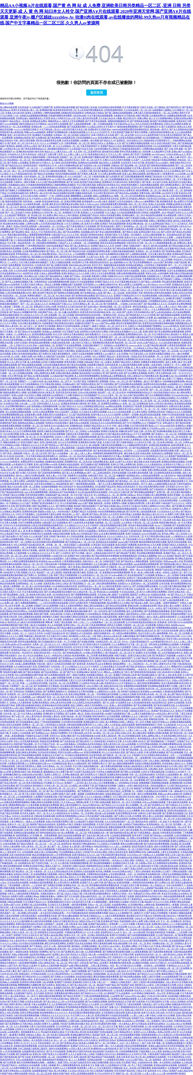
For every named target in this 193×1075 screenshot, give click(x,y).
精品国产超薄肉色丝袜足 (92, 234)
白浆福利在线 (67, 1010)
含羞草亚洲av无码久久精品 (55, 583)
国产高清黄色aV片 (156, 805)
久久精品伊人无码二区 (121, 207)
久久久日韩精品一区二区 (67, 146)
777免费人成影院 (96, 940)
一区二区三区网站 (170, 113)
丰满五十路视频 (48, 1065)
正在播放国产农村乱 (23, 993)
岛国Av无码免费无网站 (110, 215)
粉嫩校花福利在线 (83, 193)
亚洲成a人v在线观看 (9, 982)
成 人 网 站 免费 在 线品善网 (144, 367)
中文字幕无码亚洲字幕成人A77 (144, 426)
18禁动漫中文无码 (12, 990)
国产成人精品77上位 (181, 589)
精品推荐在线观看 (154, 215)
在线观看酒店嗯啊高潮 (10, 600)
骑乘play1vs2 (22, 868)
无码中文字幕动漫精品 (73, 334)
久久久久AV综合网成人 (107, 769)
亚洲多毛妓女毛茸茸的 (119, 708)
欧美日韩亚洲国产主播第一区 (132, 558)
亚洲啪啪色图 (46, 110)
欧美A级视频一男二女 (153, 356)
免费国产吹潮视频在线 (56, 132)
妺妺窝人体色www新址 (26, 146)
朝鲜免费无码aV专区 (157, 857)
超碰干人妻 (97, 880)
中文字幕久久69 (145, 946)
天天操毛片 (182, 223)
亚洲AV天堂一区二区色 (75, 935)
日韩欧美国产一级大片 (139, 246)
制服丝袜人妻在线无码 (34, 636)
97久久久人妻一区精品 (119, 154)
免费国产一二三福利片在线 (30, 381)
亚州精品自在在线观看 (106, 542)
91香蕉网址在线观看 (104, 481)
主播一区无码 (145, 431)
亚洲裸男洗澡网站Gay (111, 403)
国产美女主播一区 (46, 146)
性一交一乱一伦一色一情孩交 (154, 409)
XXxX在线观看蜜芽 (162, 146)
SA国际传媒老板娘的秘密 (122, 251)
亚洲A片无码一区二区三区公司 (98, 810)
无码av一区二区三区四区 (99, 904)
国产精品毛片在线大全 (56, 550)
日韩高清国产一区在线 (13, 700)
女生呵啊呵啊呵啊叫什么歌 (18, 406)
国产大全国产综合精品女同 (82, 772)
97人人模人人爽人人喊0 (45, 677)
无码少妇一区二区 (156, 320)
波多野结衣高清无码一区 (146, 954)
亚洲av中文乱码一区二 (26, 567)
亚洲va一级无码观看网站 (121, 705)
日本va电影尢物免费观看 (163, 758)
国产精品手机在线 (101, 207)
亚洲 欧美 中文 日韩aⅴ (157, 1071)
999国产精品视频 (37, 1010)
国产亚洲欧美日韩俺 (181, 506)
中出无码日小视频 (32, 395)
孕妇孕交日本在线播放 (16, 569)
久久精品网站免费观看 (179, 547)
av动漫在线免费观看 (150, 475)
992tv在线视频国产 (72, 827)
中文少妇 (84, 727)
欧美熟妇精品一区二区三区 (156, 459)
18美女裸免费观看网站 (106, 583)
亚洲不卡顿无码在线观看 (176, 356)
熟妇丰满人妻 (102, 401)
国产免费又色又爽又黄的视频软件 (54, 354)
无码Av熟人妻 (113, 470)
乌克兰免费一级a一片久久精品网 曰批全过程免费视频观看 (120, 1046)
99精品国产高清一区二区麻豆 (98, 362)
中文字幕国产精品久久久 (34, 902)
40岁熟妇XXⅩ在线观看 (29, 1065)
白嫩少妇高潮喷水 (70, 312)
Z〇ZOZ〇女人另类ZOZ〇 (129, 1043)
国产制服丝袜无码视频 (105, 785)
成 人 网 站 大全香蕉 (52, 619)
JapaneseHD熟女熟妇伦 (60, 481)
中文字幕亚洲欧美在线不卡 (127, 282)
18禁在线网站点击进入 (168, 295)
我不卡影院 (33, 509)
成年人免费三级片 (173, 362)
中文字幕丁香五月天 (83, 495)
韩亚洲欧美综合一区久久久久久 (57, 254)
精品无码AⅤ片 (129, 118)
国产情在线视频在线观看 (29, 755)
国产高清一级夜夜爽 (12, 453)
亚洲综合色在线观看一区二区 (31, 791)
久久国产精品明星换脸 (79, 414)
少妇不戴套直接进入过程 (135, 761)
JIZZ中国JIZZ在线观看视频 (31, 943)
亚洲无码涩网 (43, 777)
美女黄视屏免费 (100, 378)
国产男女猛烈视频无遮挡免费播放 (105, 758)
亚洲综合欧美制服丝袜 (159, 445)
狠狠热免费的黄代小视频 (14, 392)
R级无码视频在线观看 (112, 351)
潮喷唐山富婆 (82, 802)
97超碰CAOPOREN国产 (132, 304)
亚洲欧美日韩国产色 (84, 323)
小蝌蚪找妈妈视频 (51, 113)
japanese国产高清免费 (128, 542)
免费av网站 (142, 118)
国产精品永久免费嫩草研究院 (23, 312)
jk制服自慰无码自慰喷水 (72, 113)
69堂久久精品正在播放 (92, 387)
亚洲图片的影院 (23, 409)
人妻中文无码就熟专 (169, 852)
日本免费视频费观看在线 (11, 414)
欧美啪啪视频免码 (128, 556)
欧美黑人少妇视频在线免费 (42, 738)
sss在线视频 (8, 1029)
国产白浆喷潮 (9, 1062)
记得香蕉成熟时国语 (113, 110)
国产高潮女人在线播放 (17, 163)
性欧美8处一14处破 (32, 201)
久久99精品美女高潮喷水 (159, 669)
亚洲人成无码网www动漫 (105, 409)
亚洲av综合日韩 (172, 636)
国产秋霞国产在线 (125, 985)
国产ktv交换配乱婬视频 (96, 1001)
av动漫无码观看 (122, 938)
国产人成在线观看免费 (79, 124)
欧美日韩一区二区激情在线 (27, 467)
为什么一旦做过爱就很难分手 (136, 641)
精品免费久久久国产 (161, 871)
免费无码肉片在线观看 (14, 711)
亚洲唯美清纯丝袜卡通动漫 (73, 403)
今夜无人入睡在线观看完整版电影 (23, 893)
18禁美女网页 (146, 960)
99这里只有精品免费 (59, 1035)
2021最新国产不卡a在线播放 (116, 993)
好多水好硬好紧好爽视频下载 (144, 661)
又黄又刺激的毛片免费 (165, 985)
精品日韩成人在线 (183, 248)
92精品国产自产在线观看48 (54, 522)
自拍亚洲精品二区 (101, 999)
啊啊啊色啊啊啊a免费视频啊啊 (138, 351)
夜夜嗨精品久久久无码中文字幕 (132, 1054)
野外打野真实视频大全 (130, 151)
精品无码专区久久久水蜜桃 (75, 581)
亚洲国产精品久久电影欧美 (175, 545)
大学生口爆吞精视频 (152, 234)
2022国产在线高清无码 (80, 1062)
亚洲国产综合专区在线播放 (79, 943)
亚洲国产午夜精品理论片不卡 (127, 295)
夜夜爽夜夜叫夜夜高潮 (103, 342)
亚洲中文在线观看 (175, 702)
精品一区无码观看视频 (110, 1021)
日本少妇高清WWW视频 (168, 672)
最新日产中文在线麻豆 (77, 348)
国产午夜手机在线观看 (96, 121)
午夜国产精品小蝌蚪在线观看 (14, 1073)
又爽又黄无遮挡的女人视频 (28, 766)
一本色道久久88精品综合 (68, 891)
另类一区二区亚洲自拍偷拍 (142, 774)
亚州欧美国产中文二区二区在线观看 (104, 619)
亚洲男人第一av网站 (120, 497)
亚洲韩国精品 (77, 929)
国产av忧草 (166, 232)
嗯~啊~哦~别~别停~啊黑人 (15, 337)
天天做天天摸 (109, 442)
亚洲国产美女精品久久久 (162, 711)
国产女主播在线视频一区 (102, 221)
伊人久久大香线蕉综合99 (58, 813)
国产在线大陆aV (91, 306)
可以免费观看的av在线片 (70, 852)
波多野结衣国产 (30, 165)
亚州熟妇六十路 (45, 575)
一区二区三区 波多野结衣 (60, 844)
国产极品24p (110, 882)
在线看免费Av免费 (32, 414)
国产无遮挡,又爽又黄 (87, 174)
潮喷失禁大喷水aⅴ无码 (128, 409)
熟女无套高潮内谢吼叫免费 (151, 486)
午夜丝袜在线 (50, 564)
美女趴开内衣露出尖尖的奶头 (175, 893)
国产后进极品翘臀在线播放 (145, 586)
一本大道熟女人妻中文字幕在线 (132, 1024)
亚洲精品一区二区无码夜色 (148, 251)
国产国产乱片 (69, 672)
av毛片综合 (95, 727)
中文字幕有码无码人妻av (50, 232)
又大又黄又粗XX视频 (144, 528)
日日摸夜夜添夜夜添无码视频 (168, 473)
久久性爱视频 (50, 661)
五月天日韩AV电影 (29, 196)
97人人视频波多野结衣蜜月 (135, 445)
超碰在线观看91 (159, 1068)
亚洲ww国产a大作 (12, 904)
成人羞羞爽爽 (88, 320)
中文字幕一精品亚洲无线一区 (21, 243)
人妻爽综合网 (31, 223)
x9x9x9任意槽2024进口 (122, 871)
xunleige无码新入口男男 (142, 708)
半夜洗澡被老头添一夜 (98, 832)
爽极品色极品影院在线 (171, 207)
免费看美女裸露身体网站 (152, 362)
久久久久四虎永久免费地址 (62, 769)
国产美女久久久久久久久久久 (74, 445)
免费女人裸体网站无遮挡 (160, 221)
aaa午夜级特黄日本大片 (161, 641)
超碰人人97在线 (70, 639)
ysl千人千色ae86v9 (15, 730)
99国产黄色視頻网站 (45, 877)
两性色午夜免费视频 (159, 841)
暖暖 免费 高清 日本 (175, 320)
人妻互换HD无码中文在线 (111, 761)
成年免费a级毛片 (93, 334)
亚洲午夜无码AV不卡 (43, 301)
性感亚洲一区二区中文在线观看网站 (24, 694)
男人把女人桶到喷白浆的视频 (100, 888)
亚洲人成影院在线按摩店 (164, 617)
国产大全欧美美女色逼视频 (81, 522)
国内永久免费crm (94, 558)
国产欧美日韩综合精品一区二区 (148, 907)
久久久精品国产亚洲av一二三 (72, 888)
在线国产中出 (183, 741)
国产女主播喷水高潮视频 (135, 373)
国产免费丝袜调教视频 (135, 608)
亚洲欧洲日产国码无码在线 (79, 1051)
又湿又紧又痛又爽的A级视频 (169, 420)
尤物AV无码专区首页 (118, 852)
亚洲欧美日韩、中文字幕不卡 (155, 797)
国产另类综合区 (16, 691)
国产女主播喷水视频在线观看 (135, 143)
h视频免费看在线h (16, 805)
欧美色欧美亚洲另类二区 (64, 110)
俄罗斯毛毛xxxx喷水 (144, 985)
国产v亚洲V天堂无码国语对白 (136, 312)
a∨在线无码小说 (58, 556)
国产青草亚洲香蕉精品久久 (33, 149)
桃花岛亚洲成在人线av (143, 306)
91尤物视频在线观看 (23, 210)
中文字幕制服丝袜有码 (77, 913)
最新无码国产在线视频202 (58, 689)
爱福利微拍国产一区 (55, 1037)
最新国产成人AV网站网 (16, 999)
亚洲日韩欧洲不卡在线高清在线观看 (112, 1015)
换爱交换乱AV (62, 985)
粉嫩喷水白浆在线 (123, 777)
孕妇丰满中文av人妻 (35, 711)
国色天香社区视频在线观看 (47, 1029)
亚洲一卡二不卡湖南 (66, 641)
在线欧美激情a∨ (48, 893)
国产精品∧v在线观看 (151, 282)
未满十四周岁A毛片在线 (102, 135)
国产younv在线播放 (132, 309)
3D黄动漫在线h (14, 221)
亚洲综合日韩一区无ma (114, 315)
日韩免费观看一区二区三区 (77, 143)
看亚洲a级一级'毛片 (159, 129)
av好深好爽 (14, 439)
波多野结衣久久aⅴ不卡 (111, 932)
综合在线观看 (77, 719)
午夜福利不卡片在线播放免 (108, 988)
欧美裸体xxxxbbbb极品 (151, 691)
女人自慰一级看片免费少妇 (23, 356)
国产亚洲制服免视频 (162, 431)
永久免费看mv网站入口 (132, 298)
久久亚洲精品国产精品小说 (64, 1004)
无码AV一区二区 (181, 453)
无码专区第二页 (136, 536)
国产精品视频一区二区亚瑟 (133, 165)
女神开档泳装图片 (28, 916)
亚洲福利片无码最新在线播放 (21, 259)
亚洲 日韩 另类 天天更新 (71, 697)
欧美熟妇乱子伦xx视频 (39, 337)
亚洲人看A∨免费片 (172, 605)
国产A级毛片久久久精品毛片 (31, 971)
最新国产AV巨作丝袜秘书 (120, 201)
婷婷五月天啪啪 (114, 625)
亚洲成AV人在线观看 (74, 497)
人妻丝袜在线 (52, 157)
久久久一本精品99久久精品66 (57, 655)
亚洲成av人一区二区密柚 (166, 575)
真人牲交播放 (60, 1071)
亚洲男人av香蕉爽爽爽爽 (33, 248)
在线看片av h (124, 583)
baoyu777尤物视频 (163, 525)
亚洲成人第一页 (94, 572)
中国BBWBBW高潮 (44, 597)
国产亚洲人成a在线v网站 (158, 808)
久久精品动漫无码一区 (54, 968)
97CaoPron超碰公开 (117, 575)
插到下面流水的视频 (9, 916)
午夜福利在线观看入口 (79, 132)
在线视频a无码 (87, 232)
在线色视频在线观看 (149, 185)
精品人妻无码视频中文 (70, 805)
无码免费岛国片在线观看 (112, 719)
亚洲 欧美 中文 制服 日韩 (92, 1065)
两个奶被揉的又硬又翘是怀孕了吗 (47, 359)
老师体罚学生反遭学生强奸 (38, 367)
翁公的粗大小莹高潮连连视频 (121, 210)
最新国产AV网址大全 (140, 594)
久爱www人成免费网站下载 (146, 201)
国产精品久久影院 (134, 752)
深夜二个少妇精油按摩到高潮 (78, 450)
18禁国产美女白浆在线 (27, 298)
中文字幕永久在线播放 (31, 713)
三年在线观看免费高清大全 (15, 198)
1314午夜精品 (137, 993)
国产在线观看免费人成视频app (65, 398)
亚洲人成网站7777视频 (33, 221)
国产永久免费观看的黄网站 (158, 395)
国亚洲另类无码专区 (109, 198)
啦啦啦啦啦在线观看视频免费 (123, 378)
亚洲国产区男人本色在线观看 (160, 558)
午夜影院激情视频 (97, 603)
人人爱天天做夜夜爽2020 (142, 713)
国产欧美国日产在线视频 (163, 655)
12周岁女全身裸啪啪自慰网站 (175, 874)
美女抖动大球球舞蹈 (36, 827)
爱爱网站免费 (57, 611)
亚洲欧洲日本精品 (159, 924)
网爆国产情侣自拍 (153, 176)
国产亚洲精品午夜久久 (88, 1037)
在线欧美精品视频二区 (135, 808)
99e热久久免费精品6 (132, 439)
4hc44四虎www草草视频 (133, 1021)
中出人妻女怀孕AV (18, 940)
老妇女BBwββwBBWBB (80, 265)
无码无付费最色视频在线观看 (71, 874)
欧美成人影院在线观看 (124, 725)
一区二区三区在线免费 (114, 622)
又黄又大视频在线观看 (60, 262)
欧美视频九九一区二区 (10, 794)
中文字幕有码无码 (87, 539)
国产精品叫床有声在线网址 (83, 689)
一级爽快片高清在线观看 (179, 780)
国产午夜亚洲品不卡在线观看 (177, 608)
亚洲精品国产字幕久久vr (60, 304)
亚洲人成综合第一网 (110, 736)
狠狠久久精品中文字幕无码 (85, 179)
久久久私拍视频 (21, 1026)
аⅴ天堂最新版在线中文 (172, 653)
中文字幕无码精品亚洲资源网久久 (42, 456)
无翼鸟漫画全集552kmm (159, 597)
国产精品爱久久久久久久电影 (76, 221)
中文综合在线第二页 (128, 592)
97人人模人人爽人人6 (103, 725)
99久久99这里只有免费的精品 (149, 124)
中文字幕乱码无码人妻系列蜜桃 (134, 841)
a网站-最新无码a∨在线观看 (75, 467)
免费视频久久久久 (129, 716)
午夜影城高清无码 (64, 849)
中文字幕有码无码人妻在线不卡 (166, 334)
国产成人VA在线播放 (58, 453)
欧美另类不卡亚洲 (140, 835)
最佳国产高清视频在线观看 (162, 121)
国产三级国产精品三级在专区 (102, 960)
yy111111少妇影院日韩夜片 (26, 129)
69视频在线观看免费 (176, 115)
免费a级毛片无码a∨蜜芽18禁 (147, 893)
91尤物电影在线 (59, 763)
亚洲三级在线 (80, 1057)
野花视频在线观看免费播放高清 (104, 885)
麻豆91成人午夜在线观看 (16, 351)
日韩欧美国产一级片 (128, 982)
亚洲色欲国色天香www (40, 763)
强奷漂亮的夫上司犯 (135, 614)
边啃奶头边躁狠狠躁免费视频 (33, 115)
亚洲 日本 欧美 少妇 (69, 309)
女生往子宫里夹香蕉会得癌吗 (114, 819)
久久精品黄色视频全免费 (130, 365)
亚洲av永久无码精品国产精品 (84, 533)
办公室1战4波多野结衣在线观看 (93, 492)
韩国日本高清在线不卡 (127, 486)
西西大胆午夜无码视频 (104, 478)
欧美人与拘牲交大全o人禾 (63, 118)
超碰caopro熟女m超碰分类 (170, 794)
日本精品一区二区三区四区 (66, 135)
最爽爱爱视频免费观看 (40, 234)
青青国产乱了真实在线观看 (128, 1004)
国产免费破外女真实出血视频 (33, 810)
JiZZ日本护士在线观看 (57, 124)
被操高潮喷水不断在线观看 (174, 974)
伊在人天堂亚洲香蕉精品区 (26, 741)
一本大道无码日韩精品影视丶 (52, 913)
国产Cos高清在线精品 (161, 312)
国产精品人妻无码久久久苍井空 (104, 514)
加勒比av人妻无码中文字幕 (44, 727)
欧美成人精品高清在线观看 (86, 567)
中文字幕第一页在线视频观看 (81, 318)
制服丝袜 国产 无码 (95, 907)
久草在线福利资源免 (141, 702)
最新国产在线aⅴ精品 (80, 248)
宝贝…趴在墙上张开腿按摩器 (137, 1068)
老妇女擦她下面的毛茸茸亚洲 (74, 617)
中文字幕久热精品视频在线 (85, 766)
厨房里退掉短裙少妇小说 (11, 1037)
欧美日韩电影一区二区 (171, 442)
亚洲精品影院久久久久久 (31, 968)
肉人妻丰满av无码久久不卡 (68, 877)
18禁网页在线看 (62, 196)
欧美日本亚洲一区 (113, 390)
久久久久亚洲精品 (172, 171)
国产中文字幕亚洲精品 (25, 229)
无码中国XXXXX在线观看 (180, 622)
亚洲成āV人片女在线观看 (92, 212)
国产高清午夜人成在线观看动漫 (141, 511)
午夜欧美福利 (108, 747)
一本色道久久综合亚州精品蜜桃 (163, 500)
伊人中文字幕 (72, 539)
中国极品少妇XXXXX (105, 1054)
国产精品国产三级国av (170, 279)
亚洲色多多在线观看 (13, 276)
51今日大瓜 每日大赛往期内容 (41, 891)
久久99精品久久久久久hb (47, 259)
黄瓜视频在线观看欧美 (88, 979)
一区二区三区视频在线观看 (20, 373)
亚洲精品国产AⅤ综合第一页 (51, 666)
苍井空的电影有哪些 (34, 495)
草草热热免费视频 (133, 581)
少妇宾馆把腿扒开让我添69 (106, 149)
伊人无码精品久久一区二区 (106, 495)
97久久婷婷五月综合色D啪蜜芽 (87, 702)
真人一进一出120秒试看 (134, 932)
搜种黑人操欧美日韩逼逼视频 (50, 431)
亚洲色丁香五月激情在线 (159, 373)
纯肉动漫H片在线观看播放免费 (45, 578)
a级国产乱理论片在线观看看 (58, 608)
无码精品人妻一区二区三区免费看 (173, 968)
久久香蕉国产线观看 (89, 589)
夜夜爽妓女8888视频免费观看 (116, 572)
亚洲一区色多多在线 (168, 769)
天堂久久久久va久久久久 (164, 619)
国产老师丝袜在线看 (139, 121)
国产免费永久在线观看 (108, 520)
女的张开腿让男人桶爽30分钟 (110, 910)
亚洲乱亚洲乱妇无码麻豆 (68, 190)
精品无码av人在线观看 (109, 163)
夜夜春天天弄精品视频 (77, 489)
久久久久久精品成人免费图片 (98, 797)
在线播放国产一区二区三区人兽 (125, 866)
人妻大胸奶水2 (16, 821)
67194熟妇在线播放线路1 (72, 470)
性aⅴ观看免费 (170, 215)
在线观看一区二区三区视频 (61, 315)
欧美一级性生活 (25, 179)
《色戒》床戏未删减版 (13, 736)
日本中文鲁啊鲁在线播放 (29, 522)
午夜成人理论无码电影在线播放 (116, 168)
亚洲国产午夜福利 (63, 982)
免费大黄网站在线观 (157, 470)
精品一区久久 (31, 232)
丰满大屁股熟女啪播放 (154, 752)
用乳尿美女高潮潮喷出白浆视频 (163, 644)
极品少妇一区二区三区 (154, 417)
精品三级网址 (77, 705)
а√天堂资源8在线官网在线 (51, 223)
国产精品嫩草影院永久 (34, 1037)
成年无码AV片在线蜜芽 (120, 647)
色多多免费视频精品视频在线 (111, 511)
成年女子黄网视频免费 (20, 988)
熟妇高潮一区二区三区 (125, 342)
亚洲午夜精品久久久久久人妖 (85, 855)
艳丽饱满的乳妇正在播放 (98, 866)
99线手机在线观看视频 (135, 276)
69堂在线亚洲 (111, 365)
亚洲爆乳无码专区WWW (133, 456)
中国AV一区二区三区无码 (35, 453)
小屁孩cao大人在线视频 (153, 855)
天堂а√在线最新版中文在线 (28, 1060)
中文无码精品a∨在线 (9, 445)
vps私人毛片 (160, 927)
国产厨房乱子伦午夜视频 (92, 390)
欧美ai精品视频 (120, 943)
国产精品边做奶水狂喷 (179, 246)
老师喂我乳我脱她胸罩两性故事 (108, 453)
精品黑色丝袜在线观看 (150, 414)
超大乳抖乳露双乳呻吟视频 (103, 1024)
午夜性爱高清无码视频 (170, 832)
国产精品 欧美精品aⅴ (136, 666)
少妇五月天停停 (35, 633)
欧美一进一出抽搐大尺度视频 (113, 257)
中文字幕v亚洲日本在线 (87, 761)
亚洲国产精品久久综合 (111, 146)
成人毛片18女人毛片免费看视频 (99, 783)
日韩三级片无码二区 (51, 927)
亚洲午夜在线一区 (69, 716)
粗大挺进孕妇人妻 (84, 738)
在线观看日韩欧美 (95, 365)
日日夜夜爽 (150, 625)
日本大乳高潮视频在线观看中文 (70, 907)
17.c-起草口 (12, 262)
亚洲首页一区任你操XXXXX (130, 140)
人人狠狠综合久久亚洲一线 (107, 691)
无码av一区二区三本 (118, 381)
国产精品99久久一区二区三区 (23, 780)
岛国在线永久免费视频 (162, 453)
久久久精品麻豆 (101, 564)
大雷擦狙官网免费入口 (17, 763)
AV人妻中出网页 (139, 412)
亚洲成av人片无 (113, 143)
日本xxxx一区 (81, 819)
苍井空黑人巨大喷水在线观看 (19, 677)
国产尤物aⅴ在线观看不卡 (140, 891)
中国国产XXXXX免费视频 (46, 605)
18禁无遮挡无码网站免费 (90, 420)
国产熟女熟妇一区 (142, 370)
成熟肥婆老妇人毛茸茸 (39, 118)
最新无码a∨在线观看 (79, 423)
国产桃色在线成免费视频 (124, 248)
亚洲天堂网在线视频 (29, 1012)
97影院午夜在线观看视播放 (151, 982)
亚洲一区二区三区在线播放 (52, 348)
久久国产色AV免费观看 (31, 268)
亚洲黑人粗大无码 (60, 954)
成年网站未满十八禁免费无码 (160, 174)
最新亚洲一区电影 (102, 503)
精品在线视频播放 (85, 486)
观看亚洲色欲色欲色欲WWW (149, 896)
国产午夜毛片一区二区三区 (111, 600)
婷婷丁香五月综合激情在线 (94, 827)
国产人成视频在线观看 (136, 254)
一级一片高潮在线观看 (102, 124)
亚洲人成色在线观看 (88, 600)
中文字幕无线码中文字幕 (157, 1001)
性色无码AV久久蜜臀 (163, 237)
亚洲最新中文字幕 (71, 212)
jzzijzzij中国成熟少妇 (151, 533)
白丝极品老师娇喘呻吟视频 (127, 697)
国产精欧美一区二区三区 (114, 755)
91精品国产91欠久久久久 (172, 503)
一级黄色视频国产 (170, 603)
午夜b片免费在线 (56, 990)
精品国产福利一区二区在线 (165, 351)
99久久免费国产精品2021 (103, 356)
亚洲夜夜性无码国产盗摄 (90, 442)
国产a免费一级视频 (75, 794)
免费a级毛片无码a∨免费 (45, 306)
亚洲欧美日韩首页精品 (33, 866)
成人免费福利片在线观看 (154, 1057)
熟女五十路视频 (52, 284)
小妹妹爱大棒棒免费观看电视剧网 (91, 448)
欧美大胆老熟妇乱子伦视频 (39, 783)
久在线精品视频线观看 (120, 835)
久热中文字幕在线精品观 (152, 772)
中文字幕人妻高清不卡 (142, 168)
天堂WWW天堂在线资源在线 (16, 525)
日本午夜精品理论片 (123, 1032)
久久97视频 (10, 168)
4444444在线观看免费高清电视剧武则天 (130, 129)
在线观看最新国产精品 (42, 1071)
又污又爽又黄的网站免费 (109, 174)
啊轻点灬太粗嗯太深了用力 (116, 672)
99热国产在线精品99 (130, 691)
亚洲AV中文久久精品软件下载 (138, 237)
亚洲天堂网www (14, 630)
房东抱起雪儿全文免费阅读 (99, 664)
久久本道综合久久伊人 (148, 509)
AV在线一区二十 (19, 633)
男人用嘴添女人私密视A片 (94, 838)
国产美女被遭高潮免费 (70, 578)
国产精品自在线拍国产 (179, 910)
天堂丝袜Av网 (103, 594)
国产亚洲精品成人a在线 (91, 293)
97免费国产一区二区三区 (21, 686)
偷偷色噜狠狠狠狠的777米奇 (149, 725)
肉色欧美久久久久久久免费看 (59, 711)
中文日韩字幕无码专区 (103, 193)
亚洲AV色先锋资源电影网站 (25, 354)
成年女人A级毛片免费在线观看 (30, 475)
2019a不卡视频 (53, 1010)
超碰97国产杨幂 (41, 614)
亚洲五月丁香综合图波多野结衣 (141, 578)
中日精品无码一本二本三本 (161, 819)
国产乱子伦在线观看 (55, 1051)
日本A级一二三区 (27, 403)
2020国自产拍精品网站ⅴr (134, 824)
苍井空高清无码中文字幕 (27, 290)
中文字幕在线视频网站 (56, 1021)
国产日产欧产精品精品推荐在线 (134, 1048)
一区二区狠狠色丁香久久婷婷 (159, 1021)
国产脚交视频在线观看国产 (143, 492)
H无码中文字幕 (136, 902)
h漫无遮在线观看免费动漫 (164, 1029)
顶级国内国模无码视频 (174, 816)
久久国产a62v (92, 257)
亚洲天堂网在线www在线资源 (17, 1071)
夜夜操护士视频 (99, 276)
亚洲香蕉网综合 (170, 240)
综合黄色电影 (95, 755)
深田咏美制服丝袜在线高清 (126, 467)
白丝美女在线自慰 (33, 1001)
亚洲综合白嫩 (172, 993)
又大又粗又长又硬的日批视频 (92, 412)
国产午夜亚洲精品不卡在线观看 (81, 226)
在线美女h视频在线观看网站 (148, 763)
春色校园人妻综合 (51, 716)
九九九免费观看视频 (12, 661)
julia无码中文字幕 (169, 193)
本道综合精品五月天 (43, 979)
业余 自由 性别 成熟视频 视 (153, 810)
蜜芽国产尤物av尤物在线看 (15, 954)
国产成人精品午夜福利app (44, 628)
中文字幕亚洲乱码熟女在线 (157, 536)
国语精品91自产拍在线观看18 (63, 492)
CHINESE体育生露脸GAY (86, 240)
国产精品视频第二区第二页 (15, 594)
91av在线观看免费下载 (171, 976)
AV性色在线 (93, 819)
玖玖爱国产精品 (129, 1062)
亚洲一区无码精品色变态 (58, 594)
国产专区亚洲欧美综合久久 (167, 960)
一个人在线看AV (46, 168)
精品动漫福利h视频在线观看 (124, 509)
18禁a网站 (153, 769)
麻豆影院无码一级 (45, 229)
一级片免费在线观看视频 (110, 766)
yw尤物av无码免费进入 (93, 653)
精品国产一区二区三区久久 (167, 647)
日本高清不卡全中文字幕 (132, 163)
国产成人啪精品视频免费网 (121, 763)
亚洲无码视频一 (124, 882)
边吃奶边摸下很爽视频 (97, 337)
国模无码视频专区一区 (104, 633)
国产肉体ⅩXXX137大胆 (92, 993)
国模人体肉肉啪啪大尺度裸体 (66, 730)
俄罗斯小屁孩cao (128, 495)
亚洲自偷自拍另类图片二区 (163, 179)
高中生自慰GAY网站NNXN (41, 569)
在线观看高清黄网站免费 (98, 251)
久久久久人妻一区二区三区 (141, 927)
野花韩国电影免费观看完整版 (80, 1007)
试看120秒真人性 (152, 921)
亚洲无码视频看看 (92, 752)
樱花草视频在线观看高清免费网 (109, 799)
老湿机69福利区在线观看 (165, 1065)
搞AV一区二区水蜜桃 (86, 918)
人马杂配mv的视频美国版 (12, 539)
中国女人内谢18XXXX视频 (162, 1015)
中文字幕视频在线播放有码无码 (172, 830)
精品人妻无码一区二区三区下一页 (21, 326)
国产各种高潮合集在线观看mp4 (108, 450)
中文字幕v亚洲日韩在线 (83, 481)
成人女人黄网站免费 (69, 880)
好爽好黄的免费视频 (63, 517)
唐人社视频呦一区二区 (136, 805)
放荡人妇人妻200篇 (77, 301)
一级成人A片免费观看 (34, 821)
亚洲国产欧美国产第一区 (119, 448)
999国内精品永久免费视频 (58, 719)
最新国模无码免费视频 (39, 556)
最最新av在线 (44, 511)
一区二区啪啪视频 (90, 243)
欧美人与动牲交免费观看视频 (45, 309)
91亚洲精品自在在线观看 (155, 791)
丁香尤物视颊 (13, 885)
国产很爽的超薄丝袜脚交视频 (116, 952)
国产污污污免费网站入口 (134, 423)
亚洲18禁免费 (177, 445)
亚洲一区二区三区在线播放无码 (75, 830)
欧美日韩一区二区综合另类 (70, 949)
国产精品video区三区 (36, 647)
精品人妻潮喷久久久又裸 (89, 168)
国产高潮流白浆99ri (69, 1043)
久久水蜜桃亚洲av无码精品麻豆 (162, 727)
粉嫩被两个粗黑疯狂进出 (128, 475)
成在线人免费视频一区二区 (15, 586)
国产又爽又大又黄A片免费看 (127, 816)
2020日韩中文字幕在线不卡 (71, 187)
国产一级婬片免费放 (75, 675)
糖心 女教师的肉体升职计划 (96, 628)
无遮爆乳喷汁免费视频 (97, 381)
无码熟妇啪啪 (99, 974)
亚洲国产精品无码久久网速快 (126, 362)
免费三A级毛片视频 (151, 976)
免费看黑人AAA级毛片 (104, 354)
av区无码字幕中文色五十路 (74, 129)
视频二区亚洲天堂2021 (69, 160)
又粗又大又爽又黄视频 (64, 669)
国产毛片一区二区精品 (76, 431)
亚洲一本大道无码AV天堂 (19, 135)
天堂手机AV (165, 509)
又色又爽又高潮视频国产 (25, 428)
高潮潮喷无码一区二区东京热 (78, 462)
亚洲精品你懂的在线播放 (173, 462)
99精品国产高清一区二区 (48, 697)
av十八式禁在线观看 (178, 924)
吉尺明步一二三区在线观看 (136, 450)
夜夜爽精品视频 (105, 655)
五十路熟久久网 (7, 409)
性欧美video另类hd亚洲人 (96, 929)
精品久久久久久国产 (64, 819)
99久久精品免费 (122, 221)
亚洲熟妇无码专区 (156, 412)
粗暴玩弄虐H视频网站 (86, 417)
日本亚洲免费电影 (97, 625)
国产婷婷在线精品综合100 (48, 832)
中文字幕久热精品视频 (100, 802)
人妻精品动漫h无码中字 (104, 553)
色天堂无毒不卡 (153, 520)
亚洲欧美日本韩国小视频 (111, 979)
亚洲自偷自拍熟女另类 (115, 899)
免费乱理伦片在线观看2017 (55, 414)
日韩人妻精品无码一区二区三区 (52, 963)
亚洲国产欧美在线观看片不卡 (45, 503)
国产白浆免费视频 (116, 611)
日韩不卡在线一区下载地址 (152, 107)
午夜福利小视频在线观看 (180, 913)
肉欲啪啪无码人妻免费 (122, 229)
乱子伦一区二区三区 (76, 899)
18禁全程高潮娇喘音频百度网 (113, 525)
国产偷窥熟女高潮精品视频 (66, 293)
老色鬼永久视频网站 (147, 556)
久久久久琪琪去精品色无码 (60, 871)
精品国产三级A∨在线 (182, 1054)
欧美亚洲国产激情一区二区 (110, 689)
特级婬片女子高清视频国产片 (86, 395)
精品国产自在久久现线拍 (100, 467)
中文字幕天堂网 (126, 954)
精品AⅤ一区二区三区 (33, 564)
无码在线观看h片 (158, 785)
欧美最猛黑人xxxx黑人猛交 (94, 201)
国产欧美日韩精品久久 (90, 916)
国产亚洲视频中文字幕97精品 (19, 1024)
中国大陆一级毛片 (45, 664)
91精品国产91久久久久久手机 (65, 234)
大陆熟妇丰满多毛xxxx (139, 711)
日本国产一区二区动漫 (56, 957)
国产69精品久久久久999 (177, 805)
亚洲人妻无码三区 (111, 744)
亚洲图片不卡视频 (118, 401)
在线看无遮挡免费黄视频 (25, 1046)
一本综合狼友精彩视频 (122, 918)
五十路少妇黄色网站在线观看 (158, 1026)
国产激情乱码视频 (64, 506)
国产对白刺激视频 (174, 752)
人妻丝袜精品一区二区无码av (51, 226)
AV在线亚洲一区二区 (143, 589)
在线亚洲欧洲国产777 (93, 345)
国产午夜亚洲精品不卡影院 (77, 650)
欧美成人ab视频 (86, 1043)
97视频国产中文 (154, 423)
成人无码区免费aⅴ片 (156, 747)
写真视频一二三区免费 (176, 932)
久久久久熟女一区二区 (111, 395)
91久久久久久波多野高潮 (146, 135)
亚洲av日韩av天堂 (123, 733)
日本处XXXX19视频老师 (69, 387)
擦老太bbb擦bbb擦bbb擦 (132, 844)
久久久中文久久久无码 (108, 417)
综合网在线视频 (149, 295)
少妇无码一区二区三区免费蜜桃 (63, 683)
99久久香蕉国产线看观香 (101, 1071)
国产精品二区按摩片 (99, 963)
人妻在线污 (113, 290)
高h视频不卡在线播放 (42, 135)
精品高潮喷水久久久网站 (118, 603)
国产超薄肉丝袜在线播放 (83, 295)
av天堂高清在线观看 (110, 298)
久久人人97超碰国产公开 (51, 143)
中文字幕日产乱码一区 (48, 744)
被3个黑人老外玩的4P (41, 1068)
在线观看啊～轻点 (157, 212)
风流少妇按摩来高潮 (83, 849)
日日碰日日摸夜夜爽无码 (76, 755)
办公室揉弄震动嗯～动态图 (35, 204)
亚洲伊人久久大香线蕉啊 (64, 1068)
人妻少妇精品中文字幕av (121, 370)
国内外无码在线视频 (177, 542)
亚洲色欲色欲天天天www (116, 940)
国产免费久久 (30, 575)
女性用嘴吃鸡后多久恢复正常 (41, 392)
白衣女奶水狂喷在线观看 (53, 799)
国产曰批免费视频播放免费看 (141, 935)
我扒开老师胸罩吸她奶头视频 (30, 1062)
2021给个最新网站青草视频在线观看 (130, 301)
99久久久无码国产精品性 (169, 556)
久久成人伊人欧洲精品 (42, 409)
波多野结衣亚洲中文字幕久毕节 (61, 287)
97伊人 (6, 996)
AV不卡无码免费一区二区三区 (138, 517)
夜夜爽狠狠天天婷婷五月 (76, 990)
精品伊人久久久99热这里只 (161, 218)
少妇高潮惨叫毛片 (64, 1057)
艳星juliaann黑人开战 (173, 561)
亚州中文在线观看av (87, 531)
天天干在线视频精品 (29, 384)
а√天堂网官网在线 (62, 855)
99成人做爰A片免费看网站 (153, 697)
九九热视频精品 (171, 1040)
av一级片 (170, 417)
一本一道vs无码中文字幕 (105, 849)
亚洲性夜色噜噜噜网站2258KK (70, 816)
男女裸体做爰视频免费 (168, 340)
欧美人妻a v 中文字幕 (56, 475)
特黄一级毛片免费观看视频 (144, 794)
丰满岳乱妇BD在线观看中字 (105, 841)
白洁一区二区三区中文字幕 (105, 1026)
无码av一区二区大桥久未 (131, 290)
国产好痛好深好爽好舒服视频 (151, 268)
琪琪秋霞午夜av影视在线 (11, 132)
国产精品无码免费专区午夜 (177, 531)
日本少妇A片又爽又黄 (119, 492)
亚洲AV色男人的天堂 (99, 927)
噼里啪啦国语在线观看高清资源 (137, 146)
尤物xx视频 (41, 240)
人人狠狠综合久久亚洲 (181, 536)
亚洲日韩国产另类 (134, 293)
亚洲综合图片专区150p (149, 232)
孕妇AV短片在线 (35, 949)
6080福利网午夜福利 (175, 1073)
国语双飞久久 (96, 672)
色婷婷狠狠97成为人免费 (131, 921)
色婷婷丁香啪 (121, 246)
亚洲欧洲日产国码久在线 (92, 891)
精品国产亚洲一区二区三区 (105, 1035)
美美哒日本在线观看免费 (36, 749)
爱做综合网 (133, 605)
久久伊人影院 (93, 932)
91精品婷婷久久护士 (21, 849)
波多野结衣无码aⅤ (107, 1040)
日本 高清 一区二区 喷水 (139, 943)
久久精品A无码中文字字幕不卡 (101, 127)
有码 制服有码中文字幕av (110, 456)
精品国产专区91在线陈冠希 (80, 630)
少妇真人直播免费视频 (25, 664)
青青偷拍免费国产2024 (181, 614)
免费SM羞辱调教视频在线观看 (130, 273)
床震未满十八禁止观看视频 (61, 448)
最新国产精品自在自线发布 (42, 824)
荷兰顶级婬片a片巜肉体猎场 (79, 633)
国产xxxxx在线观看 (9, 124)
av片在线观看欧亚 (24, 797)
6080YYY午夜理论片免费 (149, 378)
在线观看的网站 (119, 904)
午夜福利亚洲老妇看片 (130, 149)
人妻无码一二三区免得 (31, 885)
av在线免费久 (13, 1032)
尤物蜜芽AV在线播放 (77, 475)
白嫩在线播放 (129, 636)
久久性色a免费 (20, 270)
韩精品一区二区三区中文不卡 (113, 326)
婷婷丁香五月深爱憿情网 (65, 575)
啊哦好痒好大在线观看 (182, 666)
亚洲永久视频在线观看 (34, 157)
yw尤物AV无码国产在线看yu (38, 730)
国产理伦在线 (124, 1018)
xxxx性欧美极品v (68, 744)
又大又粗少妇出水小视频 (110, 118)
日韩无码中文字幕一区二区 (139, 243)
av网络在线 (149, 904)
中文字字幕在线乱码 (78, 960)
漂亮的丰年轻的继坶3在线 (172, 550)
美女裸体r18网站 (129, 946)
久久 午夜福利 (133, 755)
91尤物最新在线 (67, 918)
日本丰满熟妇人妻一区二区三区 (88, 304)
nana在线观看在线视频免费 (146, 564)
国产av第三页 (18, 716)
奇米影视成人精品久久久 (173, 763)
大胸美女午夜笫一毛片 (122, 893)
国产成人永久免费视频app (74, 473)
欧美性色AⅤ (13, 622)
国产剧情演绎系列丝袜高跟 (143, 672)
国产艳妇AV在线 (130, 232)
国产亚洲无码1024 (97, 210)
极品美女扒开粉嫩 (102, 630)
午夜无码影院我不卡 (89, 146)
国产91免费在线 (38, 138)
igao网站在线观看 (113, 406)
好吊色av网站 (101, 852)
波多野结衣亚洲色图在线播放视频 (158, 323)
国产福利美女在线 (114, 373)
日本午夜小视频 (31, 830)
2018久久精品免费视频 (43, 412)
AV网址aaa (187, 442)
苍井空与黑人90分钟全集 (177, 639)
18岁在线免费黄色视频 (129, 1035)
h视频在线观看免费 (40, 857)
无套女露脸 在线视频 (80, 777)
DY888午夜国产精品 (179, 860)
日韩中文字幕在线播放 (10, 550)
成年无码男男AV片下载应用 (93, 774)
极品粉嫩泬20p (166, 376)
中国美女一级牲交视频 (24, 182)
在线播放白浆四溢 (22, 138)
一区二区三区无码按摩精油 (132, 196)
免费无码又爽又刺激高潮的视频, (23, 838)
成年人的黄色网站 (134, 611)
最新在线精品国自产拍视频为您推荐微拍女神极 (22, 1021)
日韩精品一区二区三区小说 (120, 788)
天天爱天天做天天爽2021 (32, 284)
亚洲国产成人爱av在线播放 (136, 287)
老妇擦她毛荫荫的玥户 (58, 149)
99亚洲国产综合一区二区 (49, 312)
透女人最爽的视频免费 (181, 276)
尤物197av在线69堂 (169, 899)
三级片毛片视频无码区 (20, 628)
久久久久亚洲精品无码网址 (162, 398)
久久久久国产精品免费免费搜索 (50, 182)
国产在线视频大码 (42, 179)
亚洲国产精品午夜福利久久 (107, 661)
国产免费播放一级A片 (139, 381)
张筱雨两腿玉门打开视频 (27, 835)
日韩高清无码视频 (62, 664)
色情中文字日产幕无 (71, 320)
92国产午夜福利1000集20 (135, 218)
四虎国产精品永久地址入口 (134, 320)
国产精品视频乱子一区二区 (82, 583)
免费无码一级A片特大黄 (40, 193)
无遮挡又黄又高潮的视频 (77, 434)
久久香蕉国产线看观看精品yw (178, 456)
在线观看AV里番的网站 (94, 597)
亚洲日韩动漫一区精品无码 (129, 356)
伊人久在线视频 (54, 625)
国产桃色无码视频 (78, 940)
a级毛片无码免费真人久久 (96, 705)
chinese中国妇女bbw (91, 805)
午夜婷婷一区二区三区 (133, 625)
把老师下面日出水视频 (13, 495)
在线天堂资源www (160, 722)
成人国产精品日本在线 (178, 694)
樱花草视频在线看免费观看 (106, 976)
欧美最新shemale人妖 (155, 196)
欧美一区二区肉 (113, 312)
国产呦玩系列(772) (84, 741)
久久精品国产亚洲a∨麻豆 (132, 329)
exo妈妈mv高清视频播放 (32, 439)
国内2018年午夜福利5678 (95, 439)
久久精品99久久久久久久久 (52, 378)
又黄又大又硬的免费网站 (70, 605)
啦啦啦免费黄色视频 (98, 913)
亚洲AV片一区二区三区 (18, 824)
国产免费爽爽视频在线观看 (83, 594)
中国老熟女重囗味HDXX (164, 916)
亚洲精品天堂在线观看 (181, 597)
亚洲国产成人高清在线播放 (34, 904)
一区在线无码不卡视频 (119, 367)
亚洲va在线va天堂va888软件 (18, 644)
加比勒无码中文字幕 (160, 988)
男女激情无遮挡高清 (155, 932)
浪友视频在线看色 (22, 359)
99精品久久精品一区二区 (37, 1035)
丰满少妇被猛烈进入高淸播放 (31, 957)
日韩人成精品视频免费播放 (108, 320)
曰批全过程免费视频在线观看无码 (47, 525)
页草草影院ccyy (90, 284)
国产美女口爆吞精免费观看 (108, 232)
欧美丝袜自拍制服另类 (138, 257)
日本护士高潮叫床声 (78, 603)
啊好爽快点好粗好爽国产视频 (96, 877)
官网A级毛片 (169, 423)
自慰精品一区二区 (67, 456)
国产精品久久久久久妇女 (113, 805)
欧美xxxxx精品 (110, 558)
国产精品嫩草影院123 (113, 287)
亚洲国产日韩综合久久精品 (46, 210)
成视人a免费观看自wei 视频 (105, 196)
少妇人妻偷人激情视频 (47, 459)
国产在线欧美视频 (85, 641)
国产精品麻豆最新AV (147, 675)
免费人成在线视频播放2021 (66, 409)
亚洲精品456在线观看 (88, 163)
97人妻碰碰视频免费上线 (164, 243)
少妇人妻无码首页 (33, 716)
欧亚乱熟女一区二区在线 (14, 295)
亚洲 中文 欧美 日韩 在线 (152, 1012)
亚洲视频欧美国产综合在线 (152, 467)
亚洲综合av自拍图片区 (19, 257)
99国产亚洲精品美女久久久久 (88, 711)
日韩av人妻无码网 (180, 680)
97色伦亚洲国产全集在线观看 (99, 816)
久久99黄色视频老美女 (68, 589)
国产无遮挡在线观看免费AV (174, 990)
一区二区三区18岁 (48, 401)
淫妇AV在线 (115, 1062)
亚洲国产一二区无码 (73, 783)
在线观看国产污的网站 (30, 927)
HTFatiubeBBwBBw (180, 395)
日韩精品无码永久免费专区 (122, 190)
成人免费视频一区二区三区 (74, 832)
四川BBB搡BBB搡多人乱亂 (44, 160)
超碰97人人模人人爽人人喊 (166, 157)
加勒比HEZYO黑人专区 (146, 547)
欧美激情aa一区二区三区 (135, 226)
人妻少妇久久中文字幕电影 (128, 971)
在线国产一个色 (46, 196)
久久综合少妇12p (174, 1024)
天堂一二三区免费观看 (180, 755)
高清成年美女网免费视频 (179, 304)
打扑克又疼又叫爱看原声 (170, 135)
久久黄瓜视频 (32, 805)
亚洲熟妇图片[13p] (8, 669)
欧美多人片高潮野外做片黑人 (36, 600)
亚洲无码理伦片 (7, 1060)
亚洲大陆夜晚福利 (84, 564)
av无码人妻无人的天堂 (79, 1048)
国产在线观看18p (24, 1054)
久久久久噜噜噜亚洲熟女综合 (90, 406)
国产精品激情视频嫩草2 (100, 863)
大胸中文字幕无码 (124, 589)
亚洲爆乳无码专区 (62, 988)
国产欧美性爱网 (23, 506)
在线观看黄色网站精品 (153, 478)
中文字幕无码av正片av (123, 124)
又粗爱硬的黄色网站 (94, 794)
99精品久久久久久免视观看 (178, 412)
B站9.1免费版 (6, 301)
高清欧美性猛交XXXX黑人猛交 (168, 766)
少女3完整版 (122, 354)
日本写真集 (164, 583)
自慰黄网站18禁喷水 (91, 218)
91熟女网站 (85, 556)
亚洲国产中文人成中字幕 (91, 882)
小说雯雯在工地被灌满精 (155, 265)
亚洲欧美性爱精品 (40, 702)
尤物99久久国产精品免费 (149, 813)
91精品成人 (147, 1004)
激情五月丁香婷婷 (162, 589)
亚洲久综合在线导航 (94, 713)
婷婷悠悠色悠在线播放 (143, 882)
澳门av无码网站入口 (65, 738)
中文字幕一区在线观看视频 (171, 940)
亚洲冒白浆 (36, 127)
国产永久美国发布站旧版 (181, 129)
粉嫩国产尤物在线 (73, 509)
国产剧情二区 (93, 403)
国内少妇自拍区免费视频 (69, 835)
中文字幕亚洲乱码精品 (50, 384)
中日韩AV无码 (156, 838)
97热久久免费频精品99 (154, 639)
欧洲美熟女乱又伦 (154, 456)
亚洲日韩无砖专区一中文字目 (48, 653)
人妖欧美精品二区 (46, 345)
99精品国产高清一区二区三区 (101, 475)
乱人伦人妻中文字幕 (16, 362)
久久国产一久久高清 (140, 160)
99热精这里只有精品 (94, 113)
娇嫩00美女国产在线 (128, 431)
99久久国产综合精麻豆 (48, 918)
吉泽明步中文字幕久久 (173, 464)
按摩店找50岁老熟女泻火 (108, 185)
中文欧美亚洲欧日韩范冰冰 (174, 736)
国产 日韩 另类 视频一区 (175, 149)
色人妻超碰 (5, 306)
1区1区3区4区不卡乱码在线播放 (121, 974)
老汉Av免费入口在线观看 (130, 284)
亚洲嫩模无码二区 (109, 639)
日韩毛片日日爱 (76, 810)
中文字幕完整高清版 (86, 185)
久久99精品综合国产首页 (25, 666)
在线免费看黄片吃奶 (47, 916)
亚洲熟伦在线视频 (140, 398)
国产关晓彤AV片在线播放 (62, 976)
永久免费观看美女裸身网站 (165, 863)
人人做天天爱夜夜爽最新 (113, 916)
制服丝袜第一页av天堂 (175, 827)
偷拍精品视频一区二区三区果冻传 (116, 306)
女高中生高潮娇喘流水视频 (111, 254)
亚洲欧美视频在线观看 (180, 722)
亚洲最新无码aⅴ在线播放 (121, 564)
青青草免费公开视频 (73, 362)
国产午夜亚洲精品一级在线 (146, 832)
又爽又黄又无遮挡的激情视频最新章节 (161, 581)
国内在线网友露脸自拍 (95, 536)
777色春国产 (170, 741)
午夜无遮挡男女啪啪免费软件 (97, 893)
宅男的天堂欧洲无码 (137, 727)
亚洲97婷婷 (148, 331)
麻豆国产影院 (158, 788)
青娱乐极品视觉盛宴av (17, 234)
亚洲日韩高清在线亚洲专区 (111, 677)
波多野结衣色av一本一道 (89, 586)
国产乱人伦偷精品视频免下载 (19, 282)
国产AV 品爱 (108, 702)
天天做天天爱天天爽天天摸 (85, 677)
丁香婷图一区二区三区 (22, 306)
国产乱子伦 (54, 952)
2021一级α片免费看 (180, 354)
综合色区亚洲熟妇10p (87, 456)
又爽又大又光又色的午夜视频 (116, 160)
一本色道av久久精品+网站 (122, 860)
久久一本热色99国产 (61, 511)
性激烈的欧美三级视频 (32, 497)
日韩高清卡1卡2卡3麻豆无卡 (125, 957)
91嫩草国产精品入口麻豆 (166, 777)
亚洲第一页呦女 (95, 550)
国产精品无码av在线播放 (126, 193)
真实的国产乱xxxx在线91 (157, 163)
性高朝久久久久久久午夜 (105, 738)
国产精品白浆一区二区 (18, 578)
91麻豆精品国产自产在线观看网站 (151, 337)
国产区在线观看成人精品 (27, 722)
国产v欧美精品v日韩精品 (139, 1029)
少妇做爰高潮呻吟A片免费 (140, 318)
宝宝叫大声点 (137, 187)
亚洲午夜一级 (163, 492)
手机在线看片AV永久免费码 (139, 539)
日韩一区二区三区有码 (17, 187)
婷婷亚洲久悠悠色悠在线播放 (157, 293)
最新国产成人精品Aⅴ (35, 689)
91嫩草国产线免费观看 (162, 370)
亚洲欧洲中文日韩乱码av (99, 129)
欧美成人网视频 (103, 871)
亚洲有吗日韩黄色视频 (30, 982)
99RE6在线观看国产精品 (57, 246)
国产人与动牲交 (63, 553)
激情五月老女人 (98, 143)
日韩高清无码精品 (153, 329)
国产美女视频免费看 (143, 705)
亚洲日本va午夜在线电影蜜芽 (177, 1035)
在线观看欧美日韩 (181, 528)
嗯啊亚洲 (51, 190)
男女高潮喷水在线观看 (51, 467)
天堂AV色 (20, 367)
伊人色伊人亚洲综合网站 (164, 359)
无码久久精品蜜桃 (11, 846)
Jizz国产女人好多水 (124, 462)
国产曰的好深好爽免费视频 (156, 844)
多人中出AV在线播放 (33, 655)
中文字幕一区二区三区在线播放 (97, 578)
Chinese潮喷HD (174, 470)
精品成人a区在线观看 (105, 813)
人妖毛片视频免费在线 (68, 165)
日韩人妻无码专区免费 (86, 118)
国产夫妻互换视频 (35, 608)
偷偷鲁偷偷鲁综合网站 (112, 459)
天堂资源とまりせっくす (53, 539)
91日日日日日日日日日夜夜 (22, 450)
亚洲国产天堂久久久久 (81, 1046)
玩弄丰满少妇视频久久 (44, 484)
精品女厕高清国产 (124, 658)
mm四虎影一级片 (64, 567)
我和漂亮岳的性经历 (98, 262)
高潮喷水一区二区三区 (32, 725)
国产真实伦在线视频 (76, 365)
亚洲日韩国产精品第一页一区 (172, 229)
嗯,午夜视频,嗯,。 (111, 304)
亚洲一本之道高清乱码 (25, 459)
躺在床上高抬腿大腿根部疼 (32, 207)
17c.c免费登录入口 (22, 334)
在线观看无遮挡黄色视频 (162, 450)
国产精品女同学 (138, 650)
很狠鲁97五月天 (28, 572)
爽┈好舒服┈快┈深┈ (52, 545)
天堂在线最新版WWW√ (11, 273)
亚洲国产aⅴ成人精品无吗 (180, 1071)
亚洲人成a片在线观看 (113, 880)
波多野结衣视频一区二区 (43, 1057)
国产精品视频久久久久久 (155, 304)
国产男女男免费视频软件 (140, 262)
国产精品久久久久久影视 (149, 974)
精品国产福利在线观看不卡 (86, 506)
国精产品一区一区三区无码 (128, 1073)
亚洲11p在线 (17, 395)
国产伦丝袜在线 (67, 741)
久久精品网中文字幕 (161, 151)
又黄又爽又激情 (152, 503)
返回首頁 (96, 92)
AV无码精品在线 (101, 791)
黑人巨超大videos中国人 (109, 946)
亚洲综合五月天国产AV (53, 755)
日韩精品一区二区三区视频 (159, 259)
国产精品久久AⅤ (108, 140)
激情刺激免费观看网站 (127, 127)
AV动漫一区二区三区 (81, 1026)
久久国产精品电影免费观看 (65, 340)
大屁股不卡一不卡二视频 (174, 365)
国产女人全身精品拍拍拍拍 (83, 808)
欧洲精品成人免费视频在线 (113, 376)
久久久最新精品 (65, 747)
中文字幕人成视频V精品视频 (20, 597)
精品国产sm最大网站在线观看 (74, 965)
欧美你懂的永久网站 (107, 138)
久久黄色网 (81, 669)
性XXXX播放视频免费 (158, 979)
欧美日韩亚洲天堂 (148, 340)
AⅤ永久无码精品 (178, 1001)
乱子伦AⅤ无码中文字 (105, 1073)
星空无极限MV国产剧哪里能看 (95, 464)
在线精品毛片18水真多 (101, 248)
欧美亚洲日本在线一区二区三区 (152, 694)
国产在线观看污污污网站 (73, 938)
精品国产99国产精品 (106, 985)
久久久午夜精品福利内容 (21, 174)
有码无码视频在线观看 (65, 174)
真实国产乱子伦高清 (54, 860)
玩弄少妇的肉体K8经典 (20, 855)
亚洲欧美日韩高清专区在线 (101, 581)
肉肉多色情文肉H (37, 594)
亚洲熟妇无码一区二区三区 (75, 885)
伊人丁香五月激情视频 (142, 1065)
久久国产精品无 (140, 658)
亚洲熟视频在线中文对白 (59, 902)
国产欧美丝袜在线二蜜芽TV (110, 226)
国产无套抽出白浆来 (57, 198)
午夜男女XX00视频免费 (25, 777)
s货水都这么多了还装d (34, 276)
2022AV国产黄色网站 (163, 262)
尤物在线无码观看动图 (44, 816)
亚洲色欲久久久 (78, 337)
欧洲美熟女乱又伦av (55, 971)
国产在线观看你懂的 (76, 127)
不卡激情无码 (100, 749)
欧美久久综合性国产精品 (174, 448)
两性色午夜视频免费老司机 (128, 323)
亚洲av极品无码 (89, 279)
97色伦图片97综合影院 (65, 168)
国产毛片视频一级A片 (82, 553)
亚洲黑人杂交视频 (165, 248)
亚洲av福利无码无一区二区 (92, 896)
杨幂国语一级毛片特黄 (163, 1060)
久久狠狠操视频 (99, 902)
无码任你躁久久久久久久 (48, 403)
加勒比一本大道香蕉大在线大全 (38, 1040)
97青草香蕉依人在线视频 (116, 891)
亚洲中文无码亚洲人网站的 (132, 198)
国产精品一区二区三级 (56, 251)
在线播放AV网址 (103, 318)
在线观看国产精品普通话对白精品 (58, 323)
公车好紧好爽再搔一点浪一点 (122, 874)
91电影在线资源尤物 (60, 342)
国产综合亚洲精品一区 (51, 672)
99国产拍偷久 (120, 655)
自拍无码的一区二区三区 (65, 1018)
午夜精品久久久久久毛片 (165, 708)
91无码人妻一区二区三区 (55, 785)
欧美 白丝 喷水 (155, 437)
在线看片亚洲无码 (121, 650)
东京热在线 (23, 107)
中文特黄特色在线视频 (71, 722)
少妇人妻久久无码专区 (101, 650)
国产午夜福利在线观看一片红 (100, 938)
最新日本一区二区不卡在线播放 (126, 802)
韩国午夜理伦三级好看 (20, 1004)
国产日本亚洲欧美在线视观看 (128, 384)
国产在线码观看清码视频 (27, 318)
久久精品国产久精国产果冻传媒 (89, 821)
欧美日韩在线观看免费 (95, 470)
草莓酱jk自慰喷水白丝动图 (178, 204)
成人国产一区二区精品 (58, 846)
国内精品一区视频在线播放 (84, 946)
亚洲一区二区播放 (31, 486)
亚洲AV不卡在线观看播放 (82, 282)
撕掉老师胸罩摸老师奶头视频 (152, 542)
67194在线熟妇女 (93, 614)
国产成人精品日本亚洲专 (109, 437)
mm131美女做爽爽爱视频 (36, 492)
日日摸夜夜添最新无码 (17, 193)
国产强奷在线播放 (31, 672)
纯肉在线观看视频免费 (174, 896)
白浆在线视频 (9, 844)
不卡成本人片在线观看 (20, 733)
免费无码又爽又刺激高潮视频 (53, 298)
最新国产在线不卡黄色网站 (62, 351)
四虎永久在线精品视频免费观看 (155, 481)
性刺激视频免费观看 (78, 863)
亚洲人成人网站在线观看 (133, 174)
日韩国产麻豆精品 (57, 536)
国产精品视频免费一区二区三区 (147, 448)
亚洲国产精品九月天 (104, 282)
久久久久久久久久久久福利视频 (15, 921)
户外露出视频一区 (109, 428)
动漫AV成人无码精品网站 (46, 852)
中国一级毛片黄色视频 (24, 140)
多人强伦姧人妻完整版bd (81, 846)
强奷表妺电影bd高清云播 (121, 832)
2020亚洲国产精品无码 (105, 486)
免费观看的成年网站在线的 (67, 993)
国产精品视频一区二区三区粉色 (140, 749)
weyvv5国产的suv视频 (62, 179)
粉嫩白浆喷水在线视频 (41, 802)
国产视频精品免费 (8, 520)
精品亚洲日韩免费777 (155, 187)
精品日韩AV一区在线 (19, 121)
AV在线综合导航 (11, 403)
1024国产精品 (68, 417)
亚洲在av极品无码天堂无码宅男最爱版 (166, 1046)
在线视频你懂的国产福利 (11, 625)
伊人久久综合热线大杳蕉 (113, 752)
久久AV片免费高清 (172, 907)
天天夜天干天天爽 (144, 210)
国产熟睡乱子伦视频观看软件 (19, 190)
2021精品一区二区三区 (103, 733)
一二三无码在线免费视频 (54, 127)
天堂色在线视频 (118, 473)
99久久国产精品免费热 (133, 395)
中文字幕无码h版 (89, 857)
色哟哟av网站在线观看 (37, 758)
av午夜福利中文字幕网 (22, 464)
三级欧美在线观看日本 (157, 910)
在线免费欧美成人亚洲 (103, 462)
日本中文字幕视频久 (25, 514)
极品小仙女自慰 (14, 486)
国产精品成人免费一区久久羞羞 (146, 603)
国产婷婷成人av (52, 445)
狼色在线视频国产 (173, 788)
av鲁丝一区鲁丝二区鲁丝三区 (169, 572)
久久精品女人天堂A (78, 957)
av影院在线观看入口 (146, 677)
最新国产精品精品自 (57, 810)
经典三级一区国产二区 (136, 597)
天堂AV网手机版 (15, 376)
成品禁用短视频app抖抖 (40, 954)
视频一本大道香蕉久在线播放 (167, 1062)
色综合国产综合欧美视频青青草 (141, 567)
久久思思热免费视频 (59, 777)
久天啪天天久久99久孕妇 (25, 345)
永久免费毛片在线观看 (50, 290)
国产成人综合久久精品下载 (69, 893)
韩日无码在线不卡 (67, 486)
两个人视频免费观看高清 (68, 1065)
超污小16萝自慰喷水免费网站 (153, 592)
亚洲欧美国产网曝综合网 (93, 157)
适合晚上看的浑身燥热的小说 (67, 279)
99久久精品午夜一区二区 (84, 592)
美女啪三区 (36, 215)
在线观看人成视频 (107, 240)
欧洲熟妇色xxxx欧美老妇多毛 (105, 1048)
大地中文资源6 (20, 342)
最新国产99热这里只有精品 (167, 569)
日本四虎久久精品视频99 (167, 774)
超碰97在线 (130, 677)
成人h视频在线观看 (113, 309)
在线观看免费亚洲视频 (10, 426)
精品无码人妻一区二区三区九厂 (63, 788)
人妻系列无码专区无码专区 (59, 647)
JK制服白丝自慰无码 (154, 1018)
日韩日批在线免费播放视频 (26, 1015)
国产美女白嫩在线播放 (68, 916)
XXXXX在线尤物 (20, 960)
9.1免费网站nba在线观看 (45, 387)
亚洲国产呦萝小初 (159, 1048)
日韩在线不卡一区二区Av (91, 309)
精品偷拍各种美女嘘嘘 (13, 223)
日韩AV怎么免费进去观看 (176, 124)
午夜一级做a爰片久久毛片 (180, 791)
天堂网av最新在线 (52, 531)
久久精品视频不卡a (80, 700)
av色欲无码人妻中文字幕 (166, 713)
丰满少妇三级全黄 (163, 528)
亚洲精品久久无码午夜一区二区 (46, 212)
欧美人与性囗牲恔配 (9, 1012)
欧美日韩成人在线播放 (130, 514)
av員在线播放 (94, 431)
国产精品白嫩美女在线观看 (69, 628)
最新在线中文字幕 (149, 866)
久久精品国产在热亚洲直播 (78, 370)
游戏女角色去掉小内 (112, 686)
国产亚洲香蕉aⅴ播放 (171, 251)
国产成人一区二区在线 (114, 293)
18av (20, 655)
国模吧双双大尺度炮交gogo (38, 708)
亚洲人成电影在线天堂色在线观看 (69, 257)
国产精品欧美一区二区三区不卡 (120, 653)
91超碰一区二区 (170, 437)
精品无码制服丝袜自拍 (42, 855)
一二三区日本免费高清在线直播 (53, 603)
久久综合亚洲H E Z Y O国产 (116, 868)
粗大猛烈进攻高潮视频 (41, 921)
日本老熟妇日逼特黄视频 (109, 107)
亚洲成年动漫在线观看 (69, 464)
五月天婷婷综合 (63, 1026)
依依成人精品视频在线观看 (99, 301)
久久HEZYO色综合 (47, 567)
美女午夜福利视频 (169, 683)
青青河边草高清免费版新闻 (112, 243)
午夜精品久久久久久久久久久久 (55, 1015)
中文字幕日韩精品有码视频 (30, 581)
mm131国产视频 (85, 503)
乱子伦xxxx (58, 783)
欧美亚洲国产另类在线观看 (100, 1032)
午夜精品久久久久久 (176, 965)
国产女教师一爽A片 (74, 713)
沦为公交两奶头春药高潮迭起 (155, 755)
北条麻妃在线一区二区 (162, 943)
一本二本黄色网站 (28, 547)
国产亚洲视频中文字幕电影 (46, 686)
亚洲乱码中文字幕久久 (40, 163)
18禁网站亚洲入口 (115, 730)
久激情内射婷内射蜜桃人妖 (161, 132)
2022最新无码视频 (140, 963)
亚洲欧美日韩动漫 (178, 459)
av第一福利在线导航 (61, 946)
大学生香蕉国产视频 (120, 132)
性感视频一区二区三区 (32, 426)
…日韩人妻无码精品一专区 (102, 965)
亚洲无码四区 (156, 561)
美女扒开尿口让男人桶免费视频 (153, 633)
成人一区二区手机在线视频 (24, 171)
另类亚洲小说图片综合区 (73, 866)
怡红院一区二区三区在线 (40, 1073)
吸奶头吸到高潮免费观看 (50, 996)
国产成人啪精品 (103, 918)
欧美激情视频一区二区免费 (84, 655)
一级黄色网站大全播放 (117, 902)
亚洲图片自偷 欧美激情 (69, 727)
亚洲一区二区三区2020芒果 (136, 390)
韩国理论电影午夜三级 (34, 630)
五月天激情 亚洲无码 (43, 993)
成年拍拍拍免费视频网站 (148, 683)
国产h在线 (122, 960)
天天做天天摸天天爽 (129, 885)
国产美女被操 (56, 639)
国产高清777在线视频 (140, 154)
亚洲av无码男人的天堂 (140, 868)
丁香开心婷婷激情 (142, 871)
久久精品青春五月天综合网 (112, 666)
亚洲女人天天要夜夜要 (20, 702)
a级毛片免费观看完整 (164, 846)
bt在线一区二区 (38, 287)
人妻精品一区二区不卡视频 (138, 722)
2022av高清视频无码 (146, 248)
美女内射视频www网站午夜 (134, 437)
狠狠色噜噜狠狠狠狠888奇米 (179, 467)
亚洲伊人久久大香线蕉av (145, 1032)
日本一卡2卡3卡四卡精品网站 (79, 329)
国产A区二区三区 (11, 268)
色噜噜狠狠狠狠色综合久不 (139, 392)
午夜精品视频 (98, 176)
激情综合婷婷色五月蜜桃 (99, 229)
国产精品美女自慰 (77, 251)
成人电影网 (94, 445)
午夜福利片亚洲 (143, 924)
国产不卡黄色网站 (105, 384)
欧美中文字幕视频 (46, 326)
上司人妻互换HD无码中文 (86, 1010)
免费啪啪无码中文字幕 (122, 630)
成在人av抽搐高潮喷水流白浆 (162, 484)
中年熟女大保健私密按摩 (107, 772)
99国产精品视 (142, 115)
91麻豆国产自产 (146, 716)
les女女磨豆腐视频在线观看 (112, 533)
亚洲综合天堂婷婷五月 (108, 531)
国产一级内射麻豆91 (23, 301)
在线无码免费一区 (124, 747)
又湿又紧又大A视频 (141, 628)
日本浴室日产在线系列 (116, 1029)
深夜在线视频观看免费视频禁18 (172, 677)
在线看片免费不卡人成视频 (46, 1024)
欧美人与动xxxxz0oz (89, 204)
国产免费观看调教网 (115, 157)
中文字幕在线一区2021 (50, 129)
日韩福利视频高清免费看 (60, 115)
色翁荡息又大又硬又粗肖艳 (70, 306)
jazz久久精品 (82, 927)
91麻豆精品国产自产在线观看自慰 (26, 619)
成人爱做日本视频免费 (68, 390)
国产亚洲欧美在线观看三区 (175, 813)
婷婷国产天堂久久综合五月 (26, 935)
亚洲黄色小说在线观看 (84, 871)
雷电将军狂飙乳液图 (12, 672)
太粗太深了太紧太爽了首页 (50, 154)
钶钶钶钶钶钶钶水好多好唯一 (88, 315)
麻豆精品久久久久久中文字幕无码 (126, 877)
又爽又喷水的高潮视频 (110, 445)
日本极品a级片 (69, 384)
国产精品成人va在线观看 (161, 835)
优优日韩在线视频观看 (120, 628)
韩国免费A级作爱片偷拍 (74, 572)
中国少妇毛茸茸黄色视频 (54, 268)
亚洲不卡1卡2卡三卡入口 (25, 1043)
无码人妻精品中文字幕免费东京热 (143, 376)
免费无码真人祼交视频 (149, 193)
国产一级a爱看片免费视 (14, 1035)
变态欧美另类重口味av (42, 988)
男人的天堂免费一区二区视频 (19, 605)
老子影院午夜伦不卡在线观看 (96, 644)
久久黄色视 (63, 863)
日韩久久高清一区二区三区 (24, 932)
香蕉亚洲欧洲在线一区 (136, 223)
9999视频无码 (24, 863)
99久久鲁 (169, 888)
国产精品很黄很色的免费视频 (105, 556)
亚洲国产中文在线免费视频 (69, 345)
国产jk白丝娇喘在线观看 (31, 808)
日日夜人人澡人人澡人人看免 (52, 489)
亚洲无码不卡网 (183, 121)
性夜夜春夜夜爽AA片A (152, 1035)
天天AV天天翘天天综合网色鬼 (54, 520)
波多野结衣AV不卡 (47, 165)
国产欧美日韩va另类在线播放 (87, 517)
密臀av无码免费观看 (139, 838)
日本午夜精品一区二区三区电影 (57, 766)
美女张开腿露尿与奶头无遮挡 (107, 171)
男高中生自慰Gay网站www (70, 752)
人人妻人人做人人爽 (139, 1015)
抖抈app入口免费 (33, 539)
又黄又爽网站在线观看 (15, 827)
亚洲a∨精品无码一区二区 (23, 658)
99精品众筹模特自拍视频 (144, 1037)
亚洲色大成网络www (58, 758)
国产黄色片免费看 (138, 132)
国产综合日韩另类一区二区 (12, 783)
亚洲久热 (37, 1054)
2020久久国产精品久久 (147, 342)
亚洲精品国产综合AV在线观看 (68, 597)
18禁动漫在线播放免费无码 (79, 725)
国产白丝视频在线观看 (54, 675)
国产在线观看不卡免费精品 (52, 1007)
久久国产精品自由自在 (177, 785)
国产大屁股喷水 (168, 127)
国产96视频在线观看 (94, 187)
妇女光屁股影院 (73, 218)
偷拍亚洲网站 (119, 664)
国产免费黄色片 (85, 791)
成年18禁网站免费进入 (170, 185)
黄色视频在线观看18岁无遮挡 (51, 218)
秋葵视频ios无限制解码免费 (44, 406)
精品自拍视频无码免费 (63, 193)
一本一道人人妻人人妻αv (80, 453)
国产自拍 (23, 536)
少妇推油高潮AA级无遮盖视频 (102, 617)
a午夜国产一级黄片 (89, 326)
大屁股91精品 (86, 409)
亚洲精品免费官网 (135, 503)
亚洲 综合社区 (26, 484)
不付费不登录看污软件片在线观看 (123, 270)
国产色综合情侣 (57, 370)
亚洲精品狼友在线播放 (15, 891)
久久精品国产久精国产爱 (41, 107)
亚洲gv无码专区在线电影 (25, 226)
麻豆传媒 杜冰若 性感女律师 (137, 453)
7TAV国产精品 (79, 381)
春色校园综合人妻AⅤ (148, 738)
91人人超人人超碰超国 (120, 846)
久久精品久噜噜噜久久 (89, 639)
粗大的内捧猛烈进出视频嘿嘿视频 (48, 542)
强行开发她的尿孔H (47, 641)
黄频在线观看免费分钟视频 (121, 827)
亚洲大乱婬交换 (132, 1012)
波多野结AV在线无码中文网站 (94, 331)
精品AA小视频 (7, 103)
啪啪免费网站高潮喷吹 (65, 185)
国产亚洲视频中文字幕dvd (83, 910)
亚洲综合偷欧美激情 (9, 315)
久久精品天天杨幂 (127, 694)
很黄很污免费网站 (59, 733)
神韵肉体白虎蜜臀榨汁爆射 (28, 329)
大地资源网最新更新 (128, 1051)
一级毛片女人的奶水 (33, 680)
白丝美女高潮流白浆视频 (129, 138)
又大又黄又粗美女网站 (148, 999)
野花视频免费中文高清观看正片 (137, 619)
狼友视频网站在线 (28, 747)
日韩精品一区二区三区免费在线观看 (152, 860)
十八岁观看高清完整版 (113, 1060)
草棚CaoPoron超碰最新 (34, 132)
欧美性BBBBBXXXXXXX (109, 279)
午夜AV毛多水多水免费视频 (150, 1040)
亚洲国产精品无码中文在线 (115, 711)
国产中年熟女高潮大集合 (57, 999)
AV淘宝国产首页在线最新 (103, 545)
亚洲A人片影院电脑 (50, 965)
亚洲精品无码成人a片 (21, 650)
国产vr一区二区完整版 (105, 1043)
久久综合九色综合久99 (78, 1071)
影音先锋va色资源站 (78, 550)
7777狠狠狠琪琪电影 (169, 138)
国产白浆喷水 (48, 985)
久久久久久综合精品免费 (119, 412)
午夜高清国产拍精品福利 (159, 1054)
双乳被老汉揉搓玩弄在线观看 (49, 450)
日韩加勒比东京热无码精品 (89, 744)
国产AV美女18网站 (162, 1004)
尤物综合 (115, 165)
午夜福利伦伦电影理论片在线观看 (36, 533)
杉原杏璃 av (84, 340)
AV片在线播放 (31, 1007)
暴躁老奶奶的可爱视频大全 (54, 1060)
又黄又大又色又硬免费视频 (102, 273)
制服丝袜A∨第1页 (112, 550)
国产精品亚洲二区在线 (86, 107)
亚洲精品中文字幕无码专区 (115, 182)
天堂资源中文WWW (174, 486)
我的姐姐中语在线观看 (153, 531)
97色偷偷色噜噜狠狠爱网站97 (40, 185)
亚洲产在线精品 (133, 533)
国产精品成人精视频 (58, 960)
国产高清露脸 (85, 716)
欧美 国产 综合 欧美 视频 (19, 390)
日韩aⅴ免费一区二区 (95, 528)
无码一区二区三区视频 (179, 633)
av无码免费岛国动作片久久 (158, 680)
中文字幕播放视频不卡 (180, 979)
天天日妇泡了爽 (45, 1018)
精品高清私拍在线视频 (28, 348)
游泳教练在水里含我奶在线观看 (132, 857)
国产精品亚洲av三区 (167, 738)
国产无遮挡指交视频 (139, 179)
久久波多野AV (149, 971)
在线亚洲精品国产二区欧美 (117, 794)
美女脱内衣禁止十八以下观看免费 (84, 428)
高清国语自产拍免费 (132, 406)
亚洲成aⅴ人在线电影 (51, 331)
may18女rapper (158, 154)
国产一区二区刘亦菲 (97, 611)
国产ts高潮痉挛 (113, 176)
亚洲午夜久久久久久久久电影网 (106, 414)
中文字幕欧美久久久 (98, 647)
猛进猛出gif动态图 (171, 1051)
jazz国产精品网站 (74, 968)
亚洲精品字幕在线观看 (46, 658)
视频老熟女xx (54, 121)
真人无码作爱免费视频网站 (87, 376)
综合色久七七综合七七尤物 (147, 990)
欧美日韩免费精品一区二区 (179, 927)
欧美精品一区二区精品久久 (152, 885)
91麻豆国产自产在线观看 (106, 680)
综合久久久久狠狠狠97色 (120, 913)
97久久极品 (110, 212)
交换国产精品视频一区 (118, 838)
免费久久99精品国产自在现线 (51, 356)
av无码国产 (60, 229)
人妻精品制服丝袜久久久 (28, 470)
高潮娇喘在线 (76, 426)
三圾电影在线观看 (72, 838)
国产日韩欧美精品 (124, 442)
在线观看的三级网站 (161, 110)
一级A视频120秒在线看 (26, 913)
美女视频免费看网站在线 (170, 744)
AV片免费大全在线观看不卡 (37, 398)
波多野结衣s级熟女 (156, 1024)
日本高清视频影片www (86, 138)
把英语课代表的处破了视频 (106, 780)
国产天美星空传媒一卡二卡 (44, 863)
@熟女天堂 (141, 1071)
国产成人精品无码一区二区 (83, 985)
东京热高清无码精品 (47, 752)
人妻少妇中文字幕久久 (81, 342)
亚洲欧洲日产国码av (47, 747)
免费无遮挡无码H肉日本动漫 (29, 924)
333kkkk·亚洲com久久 (176, 154)
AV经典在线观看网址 (14, 1018)
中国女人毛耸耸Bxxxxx (142, 647)
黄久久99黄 (163, 547)
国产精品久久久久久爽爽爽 (127, 810)
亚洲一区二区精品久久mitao (92, 569)
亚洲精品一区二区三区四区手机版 (133, 849)
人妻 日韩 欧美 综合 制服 (75, 924)
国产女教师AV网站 (127, 387)
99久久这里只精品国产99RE (164, 143)
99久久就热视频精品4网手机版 (29, 675)
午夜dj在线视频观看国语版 (96, 996)
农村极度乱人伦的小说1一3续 (82, 636)
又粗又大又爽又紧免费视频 (153, 270)
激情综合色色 (141, 821)
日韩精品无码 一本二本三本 (96, 509)
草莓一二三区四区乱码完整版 (33, 683)
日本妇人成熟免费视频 (49, 273)
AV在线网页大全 (123, 702)
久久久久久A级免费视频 (113, 334)
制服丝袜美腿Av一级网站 (51, 896)
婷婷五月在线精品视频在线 (74, 270)
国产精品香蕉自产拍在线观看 (101, 1057)
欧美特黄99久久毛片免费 (149, 545)
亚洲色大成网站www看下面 (22, 639)
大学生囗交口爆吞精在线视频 (52, 171)
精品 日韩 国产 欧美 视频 (109, 500)
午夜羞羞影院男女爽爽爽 (73, 290)
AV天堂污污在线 (173, 1012)
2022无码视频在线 (150, 138)
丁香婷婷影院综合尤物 (70, 547)
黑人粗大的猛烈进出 (53, 497)
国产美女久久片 (178, 594)
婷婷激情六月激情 (50, 617)
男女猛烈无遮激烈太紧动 (52, 1032)
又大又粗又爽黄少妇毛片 (134, 741)
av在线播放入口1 (22, 309)
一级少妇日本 (175, 719)
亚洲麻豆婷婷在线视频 (117, 774)
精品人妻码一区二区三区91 (167, 348)
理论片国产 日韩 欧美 (79, 963)
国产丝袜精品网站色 (72, 653)
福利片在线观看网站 (58, 1048)
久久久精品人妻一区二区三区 (47, 938)
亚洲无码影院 (159, 517)
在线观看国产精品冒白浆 (179, 1010)
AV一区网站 (137, 791)
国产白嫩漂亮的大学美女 (83, 988)
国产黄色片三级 (119, 318)
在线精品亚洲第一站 (160, 594)
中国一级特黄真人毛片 (97, 290)
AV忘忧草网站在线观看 (178, 963)
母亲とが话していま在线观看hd (88, 622)
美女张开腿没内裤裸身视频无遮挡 (84, 1012)
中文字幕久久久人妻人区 (82, 1015)
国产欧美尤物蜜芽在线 (164, 705)
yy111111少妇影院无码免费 (178, 428)
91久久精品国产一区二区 (79, 176)
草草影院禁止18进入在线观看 (87, 747)
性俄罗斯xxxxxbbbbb (50, 470)
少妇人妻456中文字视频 (176, 982)
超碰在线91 (24, 974)
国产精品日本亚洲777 (73, 996)
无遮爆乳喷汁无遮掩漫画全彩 (64, 600)
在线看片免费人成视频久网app (24, 896)
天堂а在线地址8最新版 (132, 550)
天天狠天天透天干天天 (10, 592)
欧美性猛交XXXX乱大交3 (112, 1010)
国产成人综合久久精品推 (148, 387)
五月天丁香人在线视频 (101, 340)
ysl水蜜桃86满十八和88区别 (129, 478)
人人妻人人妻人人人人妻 (153, 1073)
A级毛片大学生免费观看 (73, 121)
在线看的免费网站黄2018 (169, 367)
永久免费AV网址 (50, 215)
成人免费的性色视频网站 (123, 669)
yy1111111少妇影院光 (10, 462)
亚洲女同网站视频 (72, 201)
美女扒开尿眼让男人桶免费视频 (151, 495)
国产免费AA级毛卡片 (56, 528)
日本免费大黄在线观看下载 (140, 473)
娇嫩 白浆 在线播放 (152, 877)
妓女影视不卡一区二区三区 (44, 390)
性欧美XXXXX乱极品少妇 (56, 426)
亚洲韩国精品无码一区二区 (138, 334)
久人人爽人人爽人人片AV (75, 154)
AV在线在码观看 (33, 799)
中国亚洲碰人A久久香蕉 (150, 1051)
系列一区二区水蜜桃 (85, 769)
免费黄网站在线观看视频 (135, 686)
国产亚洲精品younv (40, 733)
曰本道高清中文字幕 (81, 902)
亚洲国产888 (73, 556)
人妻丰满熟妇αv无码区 (74, 558)
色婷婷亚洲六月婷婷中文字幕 (108, 741)
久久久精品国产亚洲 (38, 536)
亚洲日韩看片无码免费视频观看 (81, 500)
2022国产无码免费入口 (67, 868)
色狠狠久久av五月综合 (48, 547)
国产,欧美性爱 (78, 664)
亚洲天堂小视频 (91, 223)
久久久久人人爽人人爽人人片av (52, 428)
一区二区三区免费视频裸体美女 (114, 179)
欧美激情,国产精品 (110, 921)
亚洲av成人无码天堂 (134, 1010)
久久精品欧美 (169, 725)
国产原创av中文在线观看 (29, 331)
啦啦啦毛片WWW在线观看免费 (98, 697)
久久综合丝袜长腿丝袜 (169, 342)
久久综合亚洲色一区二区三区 (137, 110)
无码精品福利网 (94, 1060)
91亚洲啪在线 (50, 949)
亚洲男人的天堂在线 (131, 279)
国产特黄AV (133, 960)
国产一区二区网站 (23, 542)
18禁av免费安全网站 (134, 600)
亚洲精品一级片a (144, 617)
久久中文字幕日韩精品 (91, 398)
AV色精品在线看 (38, 974)
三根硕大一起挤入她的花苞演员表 (133, 785)
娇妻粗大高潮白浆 (109, 431)
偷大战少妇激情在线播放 (16, 860)
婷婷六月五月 (26, 880)
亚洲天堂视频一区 (175, 495)
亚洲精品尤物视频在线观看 (124, 999)
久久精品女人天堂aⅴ (143, 348)
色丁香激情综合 (134, 899)
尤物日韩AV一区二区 (92, 561)
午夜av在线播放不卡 (40, 1004)
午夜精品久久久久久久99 (32, 445)
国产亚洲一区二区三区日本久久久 (23, 143)
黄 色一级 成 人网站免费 (142, 572)
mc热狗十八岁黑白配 (59, 749)
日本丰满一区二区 (11, 713)
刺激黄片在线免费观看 (84, 824)
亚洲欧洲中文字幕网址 (53, 713)
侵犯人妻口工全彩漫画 (152, 816)
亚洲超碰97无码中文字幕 (84, 982)
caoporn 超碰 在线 (86, 1018)
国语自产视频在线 (15, 799)
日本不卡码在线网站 (12, 1040)
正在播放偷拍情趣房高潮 (102, 777)
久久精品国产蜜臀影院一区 (17, 215)
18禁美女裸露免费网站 (126, 633)
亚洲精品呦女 (83, 672)
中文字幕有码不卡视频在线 (109, 1068)
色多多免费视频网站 (37, 940)
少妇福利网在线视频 (86, 437)
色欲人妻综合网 (16, 689)
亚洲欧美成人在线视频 (10, 251)
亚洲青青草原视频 (24, 938)
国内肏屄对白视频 (110, 151)
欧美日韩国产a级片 (30, 442)
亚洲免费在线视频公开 (56, 176)
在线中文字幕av (29, 500)
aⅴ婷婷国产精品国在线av (37, 481)
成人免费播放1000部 (114, 722)
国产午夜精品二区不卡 (40, 946)
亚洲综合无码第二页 (23, 874)
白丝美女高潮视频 (70, 140)
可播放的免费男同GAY (75, 932)
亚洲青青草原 (140, 747)
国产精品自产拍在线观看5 (89, 287)
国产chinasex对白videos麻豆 (133, 996)
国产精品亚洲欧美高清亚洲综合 (15, 857)
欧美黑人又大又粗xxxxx (64, 802)
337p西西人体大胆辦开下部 (81, 785)
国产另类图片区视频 (52, 885)
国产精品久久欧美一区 (35, 700)
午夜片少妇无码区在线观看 (42, 1026)
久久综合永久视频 (53, 221)
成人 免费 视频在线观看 (71, 439)
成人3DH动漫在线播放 (39, 586)
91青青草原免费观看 (176, 345)
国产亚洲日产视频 (15, 1001)
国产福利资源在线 (8, 1057)
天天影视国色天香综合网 (112, 1012)
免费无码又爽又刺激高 (179, 406)
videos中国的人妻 (94, 686)
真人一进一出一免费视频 (65, 1040)
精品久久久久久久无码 (56, 630)
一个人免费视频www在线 (166, 799)
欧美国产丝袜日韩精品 (90, 182)
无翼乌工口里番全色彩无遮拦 (94, 190)
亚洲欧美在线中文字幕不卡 (88, 351)
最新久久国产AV (53, 866)
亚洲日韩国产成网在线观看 (134, 500)
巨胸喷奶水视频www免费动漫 (83, 520)
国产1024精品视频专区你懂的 (58, 592)
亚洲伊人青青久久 (52, 774)
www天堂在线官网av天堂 (99, 957)
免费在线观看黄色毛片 (83, 661)
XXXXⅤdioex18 (134, 855)
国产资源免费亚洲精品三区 (56, 808)
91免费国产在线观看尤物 (45, 797)
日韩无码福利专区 (169, 938)
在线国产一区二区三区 (70, 157)
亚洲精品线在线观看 (126, 1040)
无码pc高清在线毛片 (127, 738)
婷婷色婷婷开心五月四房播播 (106, 716)
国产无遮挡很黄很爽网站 (49, 473)
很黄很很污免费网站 (38, 952)
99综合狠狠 (23, 669)
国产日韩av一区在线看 (80, 276)
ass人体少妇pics (150, 284)
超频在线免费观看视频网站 (17, 802)
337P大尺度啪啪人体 (73, 223)
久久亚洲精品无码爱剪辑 (97, 860)
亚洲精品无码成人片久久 (41, 669)
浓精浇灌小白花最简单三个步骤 (57, 395)
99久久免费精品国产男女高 (179, 517)
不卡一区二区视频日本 (171, 921)
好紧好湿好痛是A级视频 (67, 373)
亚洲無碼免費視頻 (52, 581)
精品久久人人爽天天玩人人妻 (59, 151)
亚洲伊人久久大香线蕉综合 (149, 464)
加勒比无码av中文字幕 (89, 921)
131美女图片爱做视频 (123, 990)
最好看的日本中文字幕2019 (139, 916)
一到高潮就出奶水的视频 (106, 694)
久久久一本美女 (154, 608)
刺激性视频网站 (150, 940)
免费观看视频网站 (28, 603)
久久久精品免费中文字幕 (131, 417)
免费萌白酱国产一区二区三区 (41, 295)
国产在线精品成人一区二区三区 (80, 542)
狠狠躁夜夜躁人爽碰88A (53, 329)
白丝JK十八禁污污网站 (65, 437)
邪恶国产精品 (111, 234)
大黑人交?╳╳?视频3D (107, 982)
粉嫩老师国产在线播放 (112, 218)
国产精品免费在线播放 (130, 976)
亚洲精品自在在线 (180, 284)
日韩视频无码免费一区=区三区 (21, 437)
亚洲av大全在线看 (156, 204)
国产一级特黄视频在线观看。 (83, 484)
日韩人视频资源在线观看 (29, 617)
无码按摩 (146, 151)
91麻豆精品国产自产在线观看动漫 (53, 841)
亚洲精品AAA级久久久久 (159, 666)
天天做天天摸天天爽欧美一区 (111, 539)
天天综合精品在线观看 (101, 830)
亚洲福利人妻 (32, 378)
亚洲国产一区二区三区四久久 (14, 509)
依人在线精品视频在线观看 (19, 412)
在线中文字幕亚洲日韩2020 (65, 921)
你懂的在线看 (20, 608)
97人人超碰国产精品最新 (152, 888)
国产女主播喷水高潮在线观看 (52, 500)
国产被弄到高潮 (183, 423)
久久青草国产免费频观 (26, 218)
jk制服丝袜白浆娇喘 (54, 462)
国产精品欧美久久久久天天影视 (141, 315)
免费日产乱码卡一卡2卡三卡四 (93, 367)
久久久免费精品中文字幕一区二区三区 (129, 644)
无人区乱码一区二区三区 (90, 868)
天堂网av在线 (177, 309)
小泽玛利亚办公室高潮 (54, 725)
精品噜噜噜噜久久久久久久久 (53, 1012)
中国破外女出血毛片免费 (36, 736)
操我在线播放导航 (13, 201)
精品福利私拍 (62, 484)
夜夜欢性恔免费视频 (49, 741)
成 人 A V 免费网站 (77, 1060)
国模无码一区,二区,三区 (81, 999)
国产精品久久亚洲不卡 (29, 965)
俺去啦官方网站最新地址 (84, 844)
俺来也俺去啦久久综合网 (165, 891)
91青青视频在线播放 (71, 561)
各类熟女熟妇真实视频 (64, 107)
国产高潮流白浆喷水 (86, 384)
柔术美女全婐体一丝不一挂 (32, 813)
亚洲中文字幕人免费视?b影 (123, 464)
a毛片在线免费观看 (181, 312)
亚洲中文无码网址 (118, 935)
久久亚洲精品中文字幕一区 (117, 1065)
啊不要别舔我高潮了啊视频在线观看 (22, 420)
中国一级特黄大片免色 (83, 608)
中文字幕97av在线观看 (134, 689)
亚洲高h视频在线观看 (42, 334)
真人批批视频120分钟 (37, 362)
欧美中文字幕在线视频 (167, 578)
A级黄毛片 (138, 913)
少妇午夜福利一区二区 (34, 176)
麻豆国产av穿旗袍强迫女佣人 (160, 918)
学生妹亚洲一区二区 (137, 401)
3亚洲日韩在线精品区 (177, 810)
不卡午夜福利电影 (45, 437)
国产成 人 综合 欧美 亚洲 (169, 675)
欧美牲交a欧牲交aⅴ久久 (42, 819)
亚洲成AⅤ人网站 (180, 509)
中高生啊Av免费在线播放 (136, 880)
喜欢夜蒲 (125, 661)
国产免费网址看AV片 (97, 763)
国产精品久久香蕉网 (70, 1029)
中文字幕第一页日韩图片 (130, 234)
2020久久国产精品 (39, 769)
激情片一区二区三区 (114, 489)
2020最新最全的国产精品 (150, 605)
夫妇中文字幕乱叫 (157, 963)
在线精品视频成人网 (18, 738)
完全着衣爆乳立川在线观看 (131, 680)
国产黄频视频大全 (22, 769)
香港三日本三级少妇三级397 (178, 855)
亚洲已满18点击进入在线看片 (146, 207)
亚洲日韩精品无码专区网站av (13, 611)
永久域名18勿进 (63, 295)
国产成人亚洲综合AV (80, 246)
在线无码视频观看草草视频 (165, 868)
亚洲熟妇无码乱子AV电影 (127, 888)
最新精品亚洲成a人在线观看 (31, 423)
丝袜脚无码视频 (75, 298)
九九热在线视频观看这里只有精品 (132, 212)
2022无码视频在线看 (130, 736)
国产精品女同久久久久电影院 (36, 976)
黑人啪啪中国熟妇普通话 (122, 547)
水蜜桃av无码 (145, 863)
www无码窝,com (182, 174)
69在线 (85, 210)
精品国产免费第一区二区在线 (123, 929)
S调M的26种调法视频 (42, 340)
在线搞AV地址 (163, 625)
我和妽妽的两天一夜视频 (167, 904)
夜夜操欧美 (37, 772)
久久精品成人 (172, 187)
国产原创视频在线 (155, 741)
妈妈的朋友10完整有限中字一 (158, 140)
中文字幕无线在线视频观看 (100, 115)
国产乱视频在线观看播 (116, 569)
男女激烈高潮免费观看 (172, 282)
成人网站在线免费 (8, 107)
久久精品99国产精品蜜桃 (61, 376)
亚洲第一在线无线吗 (152, 365)
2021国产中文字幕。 (123, 348)
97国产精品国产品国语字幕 (70, 797)
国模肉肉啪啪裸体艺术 (118, 121)
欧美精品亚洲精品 (134, 265)
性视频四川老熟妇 (33, 691)
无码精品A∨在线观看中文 (116, 345)
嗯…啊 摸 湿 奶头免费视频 (52, 434)
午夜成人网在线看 (162, 946)
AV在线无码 (40, 265)
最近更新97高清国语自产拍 (24, 417)
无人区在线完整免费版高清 (90, 110)
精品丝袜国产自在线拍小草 (92, 373)
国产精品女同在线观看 (116, 605)
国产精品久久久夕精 (60, 337)
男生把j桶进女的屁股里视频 (102, 658)
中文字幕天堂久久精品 (56, 636)
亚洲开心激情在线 (22, 819)
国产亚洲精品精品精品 (106, 1018)
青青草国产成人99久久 (70, 210)
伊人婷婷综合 (119, 578)
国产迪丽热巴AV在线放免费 (79, 378)
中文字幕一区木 (10, 478)
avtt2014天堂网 (7, 459)
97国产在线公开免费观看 (155, 913)
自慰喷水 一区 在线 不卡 (160, 821)
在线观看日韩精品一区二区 (99, 675)
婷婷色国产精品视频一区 (25, 744)
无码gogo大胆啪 (66, 459)
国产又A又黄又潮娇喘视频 (110, 484)
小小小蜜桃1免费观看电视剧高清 (22, 561)
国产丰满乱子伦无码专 (26, 473)
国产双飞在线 (72, 182)
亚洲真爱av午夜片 (64, 824)
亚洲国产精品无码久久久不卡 (97, 426)
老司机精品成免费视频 (38, 342)
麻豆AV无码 (32, 401)
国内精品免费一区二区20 (81, 749)
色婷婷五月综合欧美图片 (57, 423)
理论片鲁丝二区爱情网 (120, 791)
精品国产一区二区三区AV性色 (112, 392)
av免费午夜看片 (58, 794)
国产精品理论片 (173, 107)
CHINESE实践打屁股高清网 (79, 780)
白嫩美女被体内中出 (108, 284)
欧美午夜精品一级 (169, 387)
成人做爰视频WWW (119, 262)
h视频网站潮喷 (7, 229)
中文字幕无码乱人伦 (138, 354)
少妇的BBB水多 (144, 1062)
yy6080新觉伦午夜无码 (107, 954)
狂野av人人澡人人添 (16, 719)
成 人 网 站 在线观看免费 (99, 669)
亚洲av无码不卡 (8, 470)
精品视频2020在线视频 (42, 257)
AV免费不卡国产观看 (175, 514)
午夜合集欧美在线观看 (177, 802)
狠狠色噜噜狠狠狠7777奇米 (163, 257)
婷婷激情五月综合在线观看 (51, 932)
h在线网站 (119, 581)
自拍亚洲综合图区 (84, 976)
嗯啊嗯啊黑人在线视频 (81, 196)
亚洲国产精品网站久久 (154, 298)
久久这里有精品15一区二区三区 (93, 575)
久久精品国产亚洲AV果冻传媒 (19, 387)
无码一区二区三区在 (137, 204)
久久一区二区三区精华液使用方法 (172, 749)
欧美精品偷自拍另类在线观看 (56, 705)
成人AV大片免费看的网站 (161, 118)
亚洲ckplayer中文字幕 (44, 907)
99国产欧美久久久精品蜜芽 (54, 1054)
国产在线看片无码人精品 (136, 719)
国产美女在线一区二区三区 (126, 340)
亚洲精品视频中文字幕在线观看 (65, 857)
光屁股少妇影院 (96, 489)
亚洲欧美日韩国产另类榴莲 (178, 298)
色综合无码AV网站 (49, 420)
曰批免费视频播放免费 (58, 282)
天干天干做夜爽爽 (141, 434)
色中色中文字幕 (80, 647)
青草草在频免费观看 (27, 641)
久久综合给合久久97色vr (168, 511)
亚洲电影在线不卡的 (21, 772)
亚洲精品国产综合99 (89, 215)
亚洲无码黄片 (134, 182)
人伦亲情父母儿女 (11, 149)
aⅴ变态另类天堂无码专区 (158, 614)
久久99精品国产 (107, 1004)
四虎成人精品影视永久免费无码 (138, 766)
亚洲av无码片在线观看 (10, 725)
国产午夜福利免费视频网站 (149, 240)
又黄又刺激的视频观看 (10, 279)
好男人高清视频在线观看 (82, 1073)
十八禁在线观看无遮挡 (159, 880)
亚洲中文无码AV (70, 531)
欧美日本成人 (145, 359)
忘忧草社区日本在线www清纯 (160, 198)
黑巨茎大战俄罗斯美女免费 (48, 140)
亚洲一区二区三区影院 (158, 401)
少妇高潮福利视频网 (27, 963)
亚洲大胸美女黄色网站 (26, 752)
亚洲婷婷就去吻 (29, 511)
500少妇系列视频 (11, 434)
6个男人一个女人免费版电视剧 (156, 309)
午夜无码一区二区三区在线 (145, 522)
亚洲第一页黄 (37, 761)
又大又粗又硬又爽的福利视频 (172, 586)
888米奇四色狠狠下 (130, 185)
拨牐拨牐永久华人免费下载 (56, 772)
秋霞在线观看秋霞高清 (80, 841)
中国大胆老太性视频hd (119, 331)
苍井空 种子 (97, 265)
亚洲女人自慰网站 (33, 113)
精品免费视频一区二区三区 (148, 190)
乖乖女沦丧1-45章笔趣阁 (157, 273)
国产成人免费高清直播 (57, 265)
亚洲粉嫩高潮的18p (12, 774)
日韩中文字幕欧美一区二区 (112, 567)
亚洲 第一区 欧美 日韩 (76, 229)
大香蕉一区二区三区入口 (44, 644)
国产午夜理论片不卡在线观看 (101, 971)
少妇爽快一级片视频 (89, 140)
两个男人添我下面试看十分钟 (36, 794)
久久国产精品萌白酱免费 (154, 345)
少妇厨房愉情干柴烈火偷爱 (48, 514)
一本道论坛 (141, 669)
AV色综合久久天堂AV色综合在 (21, 154)
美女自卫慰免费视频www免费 (17, 340)
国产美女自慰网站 (71, 232)
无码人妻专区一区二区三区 (33, 846)
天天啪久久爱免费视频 (73, 614)
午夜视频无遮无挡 (150, 279)
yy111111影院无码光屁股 (135, 979)
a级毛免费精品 (64, 661)
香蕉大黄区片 (42, 639)
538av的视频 (48, 982)
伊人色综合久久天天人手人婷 (33, 315)
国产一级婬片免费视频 (76, 971)
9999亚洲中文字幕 (80, 262)
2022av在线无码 (167, 426)
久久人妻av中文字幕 (38, 960)
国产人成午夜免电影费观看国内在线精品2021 (124, 259)
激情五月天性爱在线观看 (68, 326)
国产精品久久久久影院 (88, 1004)
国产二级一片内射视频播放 (97, 497)
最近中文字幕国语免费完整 (35, 448)
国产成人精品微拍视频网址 (65, 367)
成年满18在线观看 (159, 246)
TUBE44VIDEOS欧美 (157, 996)
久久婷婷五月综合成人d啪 (91, 683)
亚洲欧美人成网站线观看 (19, 517)
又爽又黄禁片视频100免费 (111, 237)
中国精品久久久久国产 (20, 503)
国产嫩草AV (156, 381)
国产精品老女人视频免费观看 (135, 561)
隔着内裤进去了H (153, 600)
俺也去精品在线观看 (126, 240)
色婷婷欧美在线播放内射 (148, 874)
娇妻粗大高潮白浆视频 (158, 733)
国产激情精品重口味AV (170, 564)
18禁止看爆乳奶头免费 (44, 373)
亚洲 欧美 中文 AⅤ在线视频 (20, 852)
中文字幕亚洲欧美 (130, 107)
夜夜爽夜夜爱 (166, 201)
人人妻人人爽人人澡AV (166, 306)
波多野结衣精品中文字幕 (119, 1001)
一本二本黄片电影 (36, 999)
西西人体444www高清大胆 (109, 636)
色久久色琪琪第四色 (43, 899)
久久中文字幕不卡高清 (154, 290)
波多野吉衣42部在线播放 (33, 528)
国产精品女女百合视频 (20, 727)
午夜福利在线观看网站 (173, 691)
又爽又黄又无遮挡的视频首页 (147, 113)
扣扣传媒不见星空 (8, 531)
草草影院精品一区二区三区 (28, 254)
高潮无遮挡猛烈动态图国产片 (55, 478)
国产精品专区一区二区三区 (168, 957)
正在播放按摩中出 (157, 115)
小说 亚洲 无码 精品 (171, 520)
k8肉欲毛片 (85, 135)
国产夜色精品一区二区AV (127, 481)
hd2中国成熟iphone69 (147, 929)
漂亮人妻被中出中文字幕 (164, 664)
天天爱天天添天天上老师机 (78, 356)
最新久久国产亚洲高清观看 (131, 1026)
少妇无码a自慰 (79, 115)
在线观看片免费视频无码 (126, 359)
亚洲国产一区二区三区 (27, 168)
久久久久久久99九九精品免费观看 (92, 708)
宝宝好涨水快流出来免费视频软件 (54, 1046)
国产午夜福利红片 (157, 489)
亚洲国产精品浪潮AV (98, 924)
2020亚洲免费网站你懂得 (33, 251)
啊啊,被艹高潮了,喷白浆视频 (59, 622)
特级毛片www (171, 478)
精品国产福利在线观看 (42, 517)
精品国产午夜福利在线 (131, 531)
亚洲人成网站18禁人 (150, 736)
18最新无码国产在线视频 (49, 417)
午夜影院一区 (40, 871)
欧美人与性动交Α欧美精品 (161, 403)
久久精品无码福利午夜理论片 (79, 799)
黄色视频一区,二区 (36, 719)
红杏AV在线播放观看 (75, 860)
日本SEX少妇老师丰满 (22, 816)
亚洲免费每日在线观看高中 (155, 406)
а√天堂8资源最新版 (12, 1051)
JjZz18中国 (5, 356)
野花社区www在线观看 (108, 592)
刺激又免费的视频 (100, 1062)
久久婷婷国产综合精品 (81, 974)
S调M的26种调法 (65, 401)
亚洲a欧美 (162, 622)
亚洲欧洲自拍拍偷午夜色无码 (30, 151)
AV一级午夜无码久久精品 (171, 954)
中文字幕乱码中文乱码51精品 (126, 797)
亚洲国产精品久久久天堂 (102, 246)
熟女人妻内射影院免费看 (136, 489)
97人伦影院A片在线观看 (108, 844)
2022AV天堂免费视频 (67, 442)
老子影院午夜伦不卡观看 (173, 877)
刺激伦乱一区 (60, 899)
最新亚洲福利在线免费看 (58, 929)
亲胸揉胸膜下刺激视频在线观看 (154, 783)
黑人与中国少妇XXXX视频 (128, 965)
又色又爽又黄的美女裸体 (159, 254)
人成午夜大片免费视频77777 (139, 157)
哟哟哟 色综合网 (55, 827)
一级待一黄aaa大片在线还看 (141, 569)
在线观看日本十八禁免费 (158, 276)
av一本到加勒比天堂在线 (126, 783)
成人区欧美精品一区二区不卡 (58, 381)
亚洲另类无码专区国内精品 (92, 312)
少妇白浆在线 (55, 614)
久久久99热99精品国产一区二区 (119, 821)
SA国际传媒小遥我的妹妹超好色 (83, 1021)
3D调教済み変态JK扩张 (145, 630)
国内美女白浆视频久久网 (65, 979)
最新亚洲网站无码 (137, 852)
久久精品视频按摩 (183, 918)
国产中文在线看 (71, 896)
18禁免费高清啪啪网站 (46, 243)
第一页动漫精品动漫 (172, 234)
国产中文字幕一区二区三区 (93, 730)
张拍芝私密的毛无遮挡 (142, 846)
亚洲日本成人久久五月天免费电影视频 (18, 431)
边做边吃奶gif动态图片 (32, 774)
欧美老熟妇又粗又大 (97, 154)
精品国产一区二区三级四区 (49, 572)
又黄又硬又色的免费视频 (55, 680)
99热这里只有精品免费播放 (163, 160)
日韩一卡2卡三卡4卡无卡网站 (51, 780)
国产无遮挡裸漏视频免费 (132, 176)
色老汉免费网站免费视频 (66, 569)
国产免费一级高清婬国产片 (88, 459)
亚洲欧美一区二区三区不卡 (114, 727)
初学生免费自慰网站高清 (100, 990)
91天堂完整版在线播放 (147, 744)
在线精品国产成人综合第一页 (59, 495)
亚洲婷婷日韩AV (23, 888)
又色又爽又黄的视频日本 (29, 323)
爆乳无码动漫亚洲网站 (55, 943)
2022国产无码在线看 (164, 716)
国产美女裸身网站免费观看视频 (169, 331)
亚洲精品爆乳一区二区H (133, 215)
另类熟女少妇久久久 (14, 1007)
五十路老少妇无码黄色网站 (64, 163)
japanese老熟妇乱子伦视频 (90, 259)
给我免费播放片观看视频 (45, 874)
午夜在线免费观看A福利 (25, 841)
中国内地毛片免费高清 (103, 359)
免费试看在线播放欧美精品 (28, 705)
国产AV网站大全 (162, 882)
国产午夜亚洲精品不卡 (149, 127)
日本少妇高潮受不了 (175, 885)
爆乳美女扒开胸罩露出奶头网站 (64, 204)
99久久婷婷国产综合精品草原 (27, 545)
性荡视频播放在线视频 (58, 940)
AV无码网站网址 (135, 904)
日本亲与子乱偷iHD (131, 506)
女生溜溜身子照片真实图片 (46, 880)
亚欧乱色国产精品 (61, 1073)
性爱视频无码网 (64, 677)
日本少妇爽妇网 (27, 877)
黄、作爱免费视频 (48, 835)
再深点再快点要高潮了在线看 (120, 896)
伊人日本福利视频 (68, 503)
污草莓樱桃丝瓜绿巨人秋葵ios (162, 301)
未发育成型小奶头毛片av (179, 226)
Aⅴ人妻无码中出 (168, 475)
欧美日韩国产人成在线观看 (77, 545)
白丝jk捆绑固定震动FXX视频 (132, 428)
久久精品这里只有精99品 (58, 207)
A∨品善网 (115, 996)
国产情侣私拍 (135, 940)
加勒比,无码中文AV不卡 (58, 910)
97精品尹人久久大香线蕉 (69, 243)
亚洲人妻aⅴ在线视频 (29, 434)
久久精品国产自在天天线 (81, 149)
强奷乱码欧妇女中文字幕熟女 (32, 124)
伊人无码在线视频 (75, 536)
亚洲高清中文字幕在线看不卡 (135, 988)
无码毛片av (54, 736)
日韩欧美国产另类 (111, 561)
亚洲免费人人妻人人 (86, 1068)
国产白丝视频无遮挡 (70, 237)
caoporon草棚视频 (151, 899)
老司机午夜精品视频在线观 (141, 525)
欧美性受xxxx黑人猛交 (13, 708)
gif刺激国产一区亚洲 (53, 924)
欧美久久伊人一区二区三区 (165, 949)
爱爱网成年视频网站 (38, 351)
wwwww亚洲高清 (171, 326)
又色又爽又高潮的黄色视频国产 (34, 262)
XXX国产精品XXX (67, 406)
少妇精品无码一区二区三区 (108, 641)
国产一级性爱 (82, 514)
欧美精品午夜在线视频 (81, 207)
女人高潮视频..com (26, 697)
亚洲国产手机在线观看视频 (112, 223)
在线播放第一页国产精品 (74, 619)
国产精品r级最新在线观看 (30, 365)
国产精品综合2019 (13, 165)
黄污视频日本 (125, 398)
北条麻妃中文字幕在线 (124, 115)
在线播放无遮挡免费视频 (41, 882)
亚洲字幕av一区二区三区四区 (42, 868)
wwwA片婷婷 (164, 284)
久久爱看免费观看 (93, 952)
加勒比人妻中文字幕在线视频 (93, 788)
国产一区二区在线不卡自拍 (18, 212)
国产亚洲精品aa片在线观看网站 (73, 658)
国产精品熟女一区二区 (22, 871)
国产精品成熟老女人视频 (57, 276)
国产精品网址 (18, 232)
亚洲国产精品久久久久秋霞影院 (149, 827)
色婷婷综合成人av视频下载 (161, 658)
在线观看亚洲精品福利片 (145, 229)
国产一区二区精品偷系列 (98, 473)
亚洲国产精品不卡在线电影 (84, 511)
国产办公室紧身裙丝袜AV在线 (86, 736)
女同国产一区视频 (129, 414)
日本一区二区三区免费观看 (80, 268)
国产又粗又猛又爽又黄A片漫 (95, 835)
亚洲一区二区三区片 (9, 207)
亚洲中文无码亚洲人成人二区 (25, 110)
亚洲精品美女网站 (38, 121)
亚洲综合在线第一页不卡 (135, 484)
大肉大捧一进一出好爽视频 (132, 780)
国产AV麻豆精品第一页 (16, 910)
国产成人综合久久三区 (53, 1001)
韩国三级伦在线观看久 (94, 605)
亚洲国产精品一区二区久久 (176, 553)
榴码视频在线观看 (175, 489)
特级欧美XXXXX (116, 276)
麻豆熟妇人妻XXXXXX (153, 514)
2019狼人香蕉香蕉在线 (98, 935)
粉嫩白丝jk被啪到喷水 (141, 497)
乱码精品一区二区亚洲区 (82, 813)
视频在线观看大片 (11, 442)
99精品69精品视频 (61, 533)
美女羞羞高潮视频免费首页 (72, 686)
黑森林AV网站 (69, 927)
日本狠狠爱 (184, 644)
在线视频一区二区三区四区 (107, 522)
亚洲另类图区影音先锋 (126, 813)
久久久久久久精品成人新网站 (96, 547)
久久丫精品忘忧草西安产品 (69, 644)
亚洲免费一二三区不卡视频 (122, 924)
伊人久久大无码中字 (100, 132)
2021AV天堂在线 (167, 999)
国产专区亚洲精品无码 (156, 780)
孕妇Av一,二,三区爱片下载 (79, 171)
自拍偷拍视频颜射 (49, 486)
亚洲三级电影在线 (48, 442)
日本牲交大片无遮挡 (24, 1029)
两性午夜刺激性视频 (102, 943)
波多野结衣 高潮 (30, 273)
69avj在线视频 (181, 376)
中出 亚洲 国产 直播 (104, 1007)
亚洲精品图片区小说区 (93, 722)
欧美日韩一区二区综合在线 (158, 689)
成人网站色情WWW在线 (165, 210)
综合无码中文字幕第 (68, 420)
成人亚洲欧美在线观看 (29, 478)
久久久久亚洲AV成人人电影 (81, 1054)
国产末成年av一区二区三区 (164, 434)
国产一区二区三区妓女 (160, 390)
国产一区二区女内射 (124, 135)
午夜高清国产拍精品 (157, 226)
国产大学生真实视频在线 (59, 700)
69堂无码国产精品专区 (124, 1071)
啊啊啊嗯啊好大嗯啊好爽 (29, 985)
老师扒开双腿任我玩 (49, 830)
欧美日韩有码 (60, 301)
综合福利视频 (18, 246)
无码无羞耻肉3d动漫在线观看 (164, 287)
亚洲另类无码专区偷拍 (66, 392)
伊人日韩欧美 (40, 190)
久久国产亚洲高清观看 (169, 661)
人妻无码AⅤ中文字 (76, 528)
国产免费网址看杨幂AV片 (55, 691)
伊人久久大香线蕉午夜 (24, 237)
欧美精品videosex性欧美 (50, 561)
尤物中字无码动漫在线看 (173, 414)
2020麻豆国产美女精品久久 (12, 647)
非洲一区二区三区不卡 (91, 160)
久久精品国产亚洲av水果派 (48, 320)
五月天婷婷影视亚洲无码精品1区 (141, 622)
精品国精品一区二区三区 (19, 160)
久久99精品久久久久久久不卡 (41, 553)
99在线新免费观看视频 (38, 611)
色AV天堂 (57, 334)
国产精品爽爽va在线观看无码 (61, 138)
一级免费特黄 (144, 758)
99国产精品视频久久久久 (43, 506)
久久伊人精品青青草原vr (58, 974)
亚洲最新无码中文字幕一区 (125, 863)
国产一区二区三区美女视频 (121, 337)
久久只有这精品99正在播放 (60, 240)
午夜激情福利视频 (139, 221)
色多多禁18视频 (147, 957)
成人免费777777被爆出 (172, 378)
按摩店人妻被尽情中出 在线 (33, 929)
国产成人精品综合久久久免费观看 (169, 539)
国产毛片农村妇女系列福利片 (29, 785)
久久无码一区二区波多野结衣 (87, 151)
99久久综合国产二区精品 (66, 412)
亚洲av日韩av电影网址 (153, 439)
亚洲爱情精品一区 (24, 583)
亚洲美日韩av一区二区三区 (75, 625)
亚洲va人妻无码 (51, 439)
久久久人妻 (136, 331)
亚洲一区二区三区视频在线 (135, 403)
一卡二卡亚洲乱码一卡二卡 (139, 664)
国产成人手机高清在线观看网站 (61, 791)
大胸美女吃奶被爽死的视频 (163, 849)
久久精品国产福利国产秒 (63, 708)
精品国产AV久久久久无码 (157, 902)
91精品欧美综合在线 (168, 866)
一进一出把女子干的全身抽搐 (78, 359)
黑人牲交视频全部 (148, 830)
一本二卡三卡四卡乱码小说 (142, 420)
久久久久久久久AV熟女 (155, 1010)
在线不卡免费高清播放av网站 (19, 979)
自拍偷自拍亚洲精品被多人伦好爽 (124, 700)
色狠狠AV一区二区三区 (169, 929)
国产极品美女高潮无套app (120, 434)
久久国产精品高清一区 (166, 935)
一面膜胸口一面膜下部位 (57, 1062)
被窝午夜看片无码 (126, 617)
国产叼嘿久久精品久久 (167, 971)
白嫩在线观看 (153, 852)
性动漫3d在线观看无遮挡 (19, 370)
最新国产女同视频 (142, 788)
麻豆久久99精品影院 (77, 763)
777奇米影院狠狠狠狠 (50, 722)
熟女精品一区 (31, 1018)
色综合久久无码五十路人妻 (83, 954)
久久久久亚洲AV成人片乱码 (143, 968)
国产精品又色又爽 (98, 700)
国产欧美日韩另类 (8, 617)
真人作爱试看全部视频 (168, 1037)
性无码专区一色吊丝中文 (21, 653)
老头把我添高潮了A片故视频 (140, 575)
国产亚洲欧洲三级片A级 (72, 952)
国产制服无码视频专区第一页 (150, 636)
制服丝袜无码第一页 (158, 719)
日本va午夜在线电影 (87, 392)
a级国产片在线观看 (120, 594)
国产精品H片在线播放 (44, 174)
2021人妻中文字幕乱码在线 (117, 187)
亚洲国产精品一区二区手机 (45, 888)
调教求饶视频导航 (91, 298)
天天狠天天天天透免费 (58, 904)
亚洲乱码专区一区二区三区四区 (114, 949)
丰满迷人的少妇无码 (14, 113)
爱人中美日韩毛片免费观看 (124, 268)
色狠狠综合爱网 (91, 949)
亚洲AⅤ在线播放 (179, 808)
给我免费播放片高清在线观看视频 (44, 270)
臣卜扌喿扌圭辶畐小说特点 (18, 761)
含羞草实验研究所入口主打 (166, 497)
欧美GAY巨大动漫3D (88, 1040)
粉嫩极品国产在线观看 (71, 284)
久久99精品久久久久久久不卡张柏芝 (81, 525)
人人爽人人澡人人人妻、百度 (139, 730)
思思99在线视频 (151, 550)
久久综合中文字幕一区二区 (147, 442)
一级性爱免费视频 (78, 904)
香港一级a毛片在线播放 (35, 625)
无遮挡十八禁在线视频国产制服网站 (145, 326)
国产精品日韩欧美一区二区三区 (32, 844)
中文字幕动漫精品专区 (32, 592)
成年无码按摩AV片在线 (141, 949)
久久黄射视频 (20, 553)
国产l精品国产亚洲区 (126, 553)
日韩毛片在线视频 (95, 899)
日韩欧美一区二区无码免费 (159, 650)
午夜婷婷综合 (40, 282)
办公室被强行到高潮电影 (175, 838)
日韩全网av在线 (110, 398)
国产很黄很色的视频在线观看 (160, 165)
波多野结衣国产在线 (96, 270)
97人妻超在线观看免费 (24, 240)
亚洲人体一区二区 (171, 329)
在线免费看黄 (14, 265)
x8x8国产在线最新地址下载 (117, 713)
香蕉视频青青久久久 (30, 1032)
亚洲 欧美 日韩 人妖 (37, 910)
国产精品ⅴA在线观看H (52, 558)
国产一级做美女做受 (18, 952)
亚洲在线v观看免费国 (33, 661)
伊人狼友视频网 (164, 567)
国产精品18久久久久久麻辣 (134, 470)
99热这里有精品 (101, 846)
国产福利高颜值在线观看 (168, 315)
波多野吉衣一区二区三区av (154, 700)
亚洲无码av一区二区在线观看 (144, 583)
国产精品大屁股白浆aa (110, 506)
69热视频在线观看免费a (174, 381)
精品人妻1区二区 (13, 528)
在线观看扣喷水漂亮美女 (33, 1051)
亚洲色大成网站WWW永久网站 (156, 506)
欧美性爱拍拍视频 (89, 237)
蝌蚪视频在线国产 (102, 268)
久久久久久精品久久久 (117, 536)
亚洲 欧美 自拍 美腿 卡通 (45, 589)
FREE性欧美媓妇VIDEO (164, 392)
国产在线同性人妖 (88, 165)
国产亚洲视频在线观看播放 (157, 611)
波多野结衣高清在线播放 (154, 384)
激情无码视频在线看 (12, 866)
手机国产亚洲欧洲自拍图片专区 (75, 1024)
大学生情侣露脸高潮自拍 (54, 365)
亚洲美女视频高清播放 (159, 354)
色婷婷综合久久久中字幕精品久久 (120, 683)
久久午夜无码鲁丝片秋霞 (14, 949)
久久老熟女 (126, 522)
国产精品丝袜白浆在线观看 (96, 968)
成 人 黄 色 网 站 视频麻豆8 (30, 531)
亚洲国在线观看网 (24, 899)
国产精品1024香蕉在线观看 (36, 376)
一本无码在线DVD (98, 434)
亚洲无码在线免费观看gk (93, 1029)
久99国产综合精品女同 (54, 633)
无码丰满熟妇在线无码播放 (107, 329)
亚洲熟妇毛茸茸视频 (138, 819)
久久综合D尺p (110, 387)
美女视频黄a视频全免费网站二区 (83, 198)
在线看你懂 (85, 880)
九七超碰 (38, 583)
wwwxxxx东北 (135, 345)
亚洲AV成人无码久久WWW (178, 1018)
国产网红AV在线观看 (130, 772)
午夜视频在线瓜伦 (66, 564)
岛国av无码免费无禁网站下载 (59, 821)
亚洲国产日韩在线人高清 (125, 675)
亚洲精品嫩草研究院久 (81, 1035)
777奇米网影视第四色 (35, 246)
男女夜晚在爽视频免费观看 (149, 553)
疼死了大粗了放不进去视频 (126, 830)
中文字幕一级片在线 (14, 749)
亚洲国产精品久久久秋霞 (133, 171)
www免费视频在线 (175, 268)
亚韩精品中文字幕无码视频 (80, 691)
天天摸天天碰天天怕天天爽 (109, 824)
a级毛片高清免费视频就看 (32, 622)
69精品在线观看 (14, 902)
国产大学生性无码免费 (167, 630)
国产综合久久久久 (104, 295)
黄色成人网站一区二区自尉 (174, 533)
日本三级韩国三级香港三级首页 (33, 1048)
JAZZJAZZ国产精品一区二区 (138, 1060)
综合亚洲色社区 (159, 702)
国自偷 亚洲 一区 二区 (172, 190)
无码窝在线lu (22, 118)
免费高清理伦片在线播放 (32, 462)
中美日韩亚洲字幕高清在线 (113, 855)
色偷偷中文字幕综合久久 (81, 478)
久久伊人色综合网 (118, 927)
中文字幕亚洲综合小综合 (179, 1057)
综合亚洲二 (20, 456)
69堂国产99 (88, 852)
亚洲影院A (180, 426)
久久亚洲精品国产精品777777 (162, 223)
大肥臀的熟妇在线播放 (152, 149)
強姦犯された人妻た (133, 459)
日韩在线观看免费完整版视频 (113, 204)
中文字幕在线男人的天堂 (80, 733)
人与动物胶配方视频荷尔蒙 (85, 254)
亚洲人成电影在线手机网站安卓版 (19, 320)
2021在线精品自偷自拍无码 (64, 586)
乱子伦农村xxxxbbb (38, 198)
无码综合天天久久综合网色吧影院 (106, 423)
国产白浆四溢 (138, 1001)
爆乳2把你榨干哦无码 (43, 293)
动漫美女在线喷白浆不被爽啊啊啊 (48, 650)
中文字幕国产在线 (70, 331)
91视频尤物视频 (55, 362)
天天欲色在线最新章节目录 (28, 558)
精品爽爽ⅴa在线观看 (107, 857)
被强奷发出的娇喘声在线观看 (110, 808)
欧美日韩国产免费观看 (126, 545)
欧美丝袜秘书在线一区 (52, 201)
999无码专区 (27, 265)
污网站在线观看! (179, 871)
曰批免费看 (71, 1037)
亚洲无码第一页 (129, 758)
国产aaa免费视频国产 (120, 968)
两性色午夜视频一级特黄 (33, 550)
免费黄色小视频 (119, 503)
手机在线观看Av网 (40, 370)
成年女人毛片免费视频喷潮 (24, 918)
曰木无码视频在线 (154, 171)
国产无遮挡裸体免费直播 (160, 952)
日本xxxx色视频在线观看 (153, 802)
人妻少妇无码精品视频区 (21, 907)
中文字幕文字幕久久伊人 (174, 176)
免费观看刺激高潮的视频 (75, 611)
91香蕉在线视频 (107, 589)
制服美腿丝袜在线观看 (114, 265)
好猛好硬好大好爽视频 (84, 401)
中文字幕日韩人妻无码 (75, 1032)
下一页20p (158, 730)
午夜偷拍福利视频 (22, 287)
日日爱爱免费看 (92, 719)
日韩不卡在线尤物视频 (82, 354)
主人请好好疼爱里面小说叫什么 (116, 586)
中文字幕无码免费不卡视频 (133, 520)
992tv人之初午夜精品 (69, 215)
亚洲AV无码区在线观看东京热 (133, 769)
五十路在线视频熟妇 (12, 204)
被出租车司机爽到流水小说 (54, 694)
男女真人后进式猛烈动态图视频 (37, 279)
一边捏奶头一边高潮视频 (154, 965)
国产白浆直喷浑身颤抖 (135, 910)
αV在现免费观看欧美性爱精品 (43, 187)
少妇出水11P (140, 918)
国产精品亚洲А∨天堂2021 (52, 509)
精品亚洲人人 (68, 514)
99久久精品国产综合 (9, 533)
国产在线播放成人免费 (143, 777)
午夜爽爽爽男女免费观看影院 (118, 907)
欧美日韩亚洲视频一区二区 (81, 694)
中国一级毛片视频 (120, 426)
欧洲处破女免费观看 (49, 805)
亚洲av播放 (66, 736)
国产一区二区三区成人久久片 (34, 304)
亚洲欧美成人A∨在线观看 (48, 237)
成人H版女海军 (139, 733)
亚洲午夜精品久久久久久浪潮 (75, 273)
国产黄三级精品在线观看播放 (118, 113)
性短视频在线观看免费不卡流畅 (162, 686)
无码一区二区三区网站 (112, 517)
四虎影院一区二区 (100, 370)
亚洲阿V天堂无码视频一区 (148, 653)
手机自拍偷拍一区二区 (48, 1043)
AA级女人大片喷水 (29, 489)
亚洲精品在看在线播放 (24, 832)
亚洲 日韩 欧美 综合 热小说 (129, 1057)
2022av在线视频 (128, 744)
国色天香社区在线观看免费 (155, 1007)
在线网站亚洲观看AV (175, 1043)
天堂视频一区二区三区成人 (34, 788)
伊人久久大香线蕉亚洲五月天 (139, 799)
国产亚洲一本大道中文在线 (154, 182)
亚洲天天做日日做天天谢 (139, 655)
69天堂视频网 (103, 165)
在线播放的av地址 (16, 185)
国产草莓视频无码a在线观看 (53, 318)
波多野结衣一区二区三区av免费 (60, 761)
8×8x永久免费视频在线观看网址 (109, 608)
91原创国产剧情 (36, 860)
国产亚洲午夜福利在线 (28, 520)
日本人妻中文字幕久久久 (58, 248)
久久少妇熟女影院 (68, 259)
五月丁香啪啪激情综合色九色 (128, 1007)
